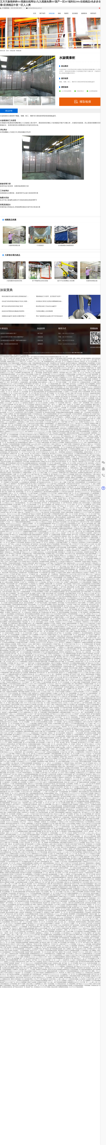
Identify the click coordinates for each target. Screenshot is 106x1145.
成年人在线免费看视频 (79, 617)
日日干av (28, 853)
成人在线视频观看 (29, 580)
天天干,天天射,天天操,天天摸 (19, 437)
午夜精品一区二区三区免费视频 (72, 439)
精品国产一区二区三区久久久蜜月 (37, 898)
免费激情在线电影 (63, 987)
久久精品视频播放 (10, 614)
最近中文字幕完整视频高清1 (83, 536)
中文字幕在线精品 (97, 591)
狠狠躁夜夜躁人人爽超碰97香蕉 (22, 766)
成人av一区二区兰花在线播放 (68, 418)
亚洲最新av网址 (50, 553)
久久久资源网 (22, 506)
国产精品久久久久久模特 (57, 714)
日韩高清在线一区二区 (99, 387)
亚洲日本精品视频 (61, 547)
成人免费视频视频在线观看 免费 (48, 710)
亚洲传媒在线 (61, 520)
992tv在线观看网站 (6, 447)
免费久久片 (97, 942)
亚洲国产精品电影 (60, 941)
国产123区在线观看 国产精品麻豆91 (83, 774)
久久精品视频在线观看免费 (88, 415)
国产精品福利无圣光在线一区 (45, 482)
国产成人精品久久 (89, 744)
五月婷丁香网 (20, 660)
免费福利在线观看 (93, 925)
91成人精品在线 (45, 512)
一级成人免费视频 (5, 401)
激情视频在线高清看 (82, 725)
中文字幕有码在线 (54, 364)
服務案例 (84, 13)
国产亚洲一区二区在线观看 (55, 499)
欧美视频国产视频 (5, 764)
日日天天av (64, 368)
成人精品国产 (6, 677)
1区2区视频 (44, 834)
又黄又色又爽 (100, 422)
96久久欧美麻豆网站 (27, 979)
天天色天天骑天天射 (38, 976)
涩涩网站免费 (45, 612)
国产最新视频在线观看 (65, 830)
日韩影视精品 (46, 625)
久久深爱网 (6, 763)
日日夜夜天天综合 (81, 374)
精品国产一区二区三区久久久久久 (24, 963)
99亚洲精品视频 (71, 910)
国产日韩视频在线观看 (27, 517)
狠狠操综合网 (12, 571)
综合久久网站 (23, 966)
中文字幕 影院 (38, 626)
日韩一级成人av (97, 703)
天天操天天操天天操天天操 (77, 955)
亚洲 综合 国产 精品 (29, 764)
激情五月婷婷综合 (40, 563)
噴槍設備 (40, 340)
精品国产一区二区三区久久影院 (70, 533)
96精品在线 (31, 799)
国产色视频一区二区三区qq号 (44, 803)
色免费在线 (66, 960)
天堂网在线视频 (26, 736)
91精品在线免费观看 (49, 415)
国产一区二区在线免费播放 (61, 739)
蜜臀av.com (28, 649)
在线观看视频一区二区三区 (62, 601)
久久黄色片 (28, 949)
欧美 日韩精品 (21, 577)
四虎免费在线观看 (25, 444)
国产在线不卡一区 (7, 368)
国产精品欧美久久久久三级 (83, 901)
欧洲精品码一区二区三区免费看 (76, 487)
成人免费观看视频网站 (52, 501)
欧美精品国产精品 (42, 547)
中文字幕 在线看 (99, 712)
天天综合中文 (54, 944)
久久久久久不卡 (82, 906)
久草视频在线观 (88, 698)
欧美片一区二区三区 (48, 626)
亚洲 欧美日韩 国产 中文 (23, 539)
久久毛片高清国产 (84, 545)
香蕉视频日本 (62, 552)
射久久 (96, 763)
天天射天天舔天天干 (84, 396)
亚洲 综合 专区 (38, 899)
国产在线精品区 (5, 536)
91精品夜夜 (56, 720)
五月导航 (94, 780)
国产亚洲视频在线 (17, 461)
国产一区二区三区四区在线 (27, 958)
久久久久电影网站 (89, 496)
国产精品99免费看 (42, 380)
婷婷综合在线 (52, 917)
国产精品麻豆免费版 (80, 850)
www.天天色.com (64, 961)
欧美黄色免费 (45, 676)
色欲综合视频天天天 (96, 893)
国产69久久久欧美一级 (90, 544)
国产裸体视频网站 (73, 696)
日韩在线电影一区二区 (47, 620)
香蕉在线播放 (38, 557)
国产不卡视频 (22, 984)
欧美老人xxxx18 (80, 426)
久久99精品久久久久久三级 (26, 676)
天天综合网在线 (49, 690)
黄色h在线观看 (74, 388)
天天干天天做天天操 (97, 485)
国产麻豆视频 (30, 985)
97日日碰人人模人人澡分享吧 (73, 549)
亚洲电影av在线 (77, 503)
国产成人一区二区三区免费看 (94, 569)
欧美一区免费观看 (23, 514)
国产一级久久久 (19, 687)
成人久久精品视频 (9, 585)
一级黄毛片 (75, 403)
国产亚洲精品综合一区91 (68, 436)
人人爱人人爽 (27, 390)
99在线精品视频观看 (25, 726)
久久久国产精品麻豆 (33, 493)
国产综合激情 (11, 772)
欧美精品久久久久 (21, 917)
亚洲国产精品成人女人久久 (55, 634)
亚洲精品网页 (27, 864)
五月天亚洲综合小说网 (69, 936)
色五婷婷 (43, 614)
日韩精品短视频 (67, 666)
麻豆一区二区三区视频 (56, 891)
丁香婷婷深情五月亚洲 (26, 379)
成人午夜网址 (30, 587)
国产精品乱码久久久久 (37, 549)
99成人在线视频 (80, 869)
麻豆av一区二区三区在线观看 (11, 518)
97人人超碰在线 (56, 396)
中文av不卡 (36, 979)
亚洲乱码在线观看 (86, 366)
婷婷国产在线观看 (90, 595)
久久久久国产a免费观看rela (26, 555)
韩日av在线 (25, 568)
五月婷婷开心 (99, 920)
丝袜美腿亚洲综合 (61, 598)
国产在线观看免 (97, 917)
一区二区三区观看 (13, 469)
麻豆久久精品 (46, 607)
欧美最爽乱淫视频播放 (65, 576)
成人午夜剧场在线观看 (16, 690)
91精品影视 (79, 968)
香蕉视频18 (61, 950)
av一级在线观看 (90, 399)
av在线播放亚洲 (25, 368)
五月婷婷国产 (83, 871)
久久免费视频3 (30, 406)
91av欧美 (77, 480)
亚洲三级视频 (34, 790)
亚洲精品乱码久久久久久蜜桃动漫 (85, 772)
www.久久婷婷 (26, 507)
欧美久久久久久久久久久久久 (14, 531)
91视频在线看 (76, 458)
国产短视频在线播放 (78, 730)
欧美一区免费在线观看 (91, 377)
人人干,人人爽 (87, 688)
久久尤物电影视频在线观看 (19, 460)
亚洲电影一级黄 (4, 833)
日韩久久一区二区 (13, 493)
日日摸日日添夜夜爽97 (92, 542)
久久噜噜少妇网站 (87, 768)
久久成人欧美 (63, 861)
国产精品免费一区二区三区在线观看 (70, 398)
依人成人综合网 (65, 676)
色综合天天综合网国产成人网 (57, 695)
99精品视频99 (63, 842)
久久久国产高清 (39, 476)
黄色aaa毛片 (69, 372)
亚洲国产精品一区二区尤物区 (44, 680)
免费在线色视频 (15, 445)
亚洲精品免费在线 (81, 960)
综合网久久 (21, 807)
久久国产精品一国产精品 (51, 377)
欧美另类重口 (25, 642)
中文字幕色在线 (21, 931)
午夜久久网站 (69, 631)
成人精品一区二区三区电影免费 (84, 558)
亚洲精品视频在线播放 (34, 744)
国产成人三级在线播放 (46, 371)
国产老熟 (73, 431)
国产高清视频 (94, 934)
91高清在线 (41, 920)
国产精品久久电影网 (72, 906)
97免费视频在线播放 (45, 696)
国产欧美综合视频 (58, 526)
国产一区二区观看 (44, 385)
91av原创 (37, 515)
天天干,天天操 (24, 458)
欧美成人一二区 (42, 801)
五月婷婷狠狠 (13, 984)
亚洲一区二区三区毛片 (21, 606)
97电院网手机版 (44, 650)
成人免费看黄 (87, 980)
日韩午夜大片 (75, 417)
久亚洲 (65, 479)
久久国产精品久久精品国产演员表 (86, 939)
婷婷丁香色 (29, 961)
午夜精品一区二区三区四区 (69, 463)
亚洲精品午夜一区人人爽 (16, 453)
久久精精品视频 (50, 637)
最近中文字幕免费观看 (53, 544)
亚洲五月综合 (79, 474)
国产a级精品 (52, 572)
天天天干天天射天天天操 (29, 452)
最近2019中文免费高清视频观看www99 (59, 641)
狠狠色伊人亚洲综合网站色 (8, 744)
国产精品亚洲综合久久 (36, 926)
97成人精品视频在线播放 (45, 545)
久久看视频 (96, 690)
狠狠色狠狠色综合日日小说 (19, 887)
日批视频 (21, 855)
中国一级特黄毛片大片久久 (59, 504)
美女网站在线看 (65, 690)
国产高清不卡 (17, 804)
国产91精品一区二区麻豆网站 (86, 609)
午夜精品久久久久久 (75, 764)
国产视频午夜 (60, 734)
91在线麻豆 (49, 977)
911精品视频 (33, 723)
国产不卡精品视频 (13, 842)
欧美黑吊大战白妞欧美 (85, 564)
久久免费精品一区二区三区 (67, 974)
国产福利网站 (39, 406)
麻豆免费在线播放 (92, 515)
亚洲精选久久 (8, 552)
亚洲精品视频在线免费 (25, 534)
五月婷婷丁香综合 (80, 399)
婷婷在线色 (63, 428)
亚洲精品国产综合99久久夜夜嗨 (9, 722)
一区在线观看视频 (24, 950)
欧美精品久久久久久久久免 (73, 785)
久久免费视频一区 (5, 899)
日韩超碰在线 (76, 444)
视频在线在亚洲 (30, 720)
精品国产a (5, 712)
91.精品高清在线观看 (91, 860)
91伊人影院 (6, 761)
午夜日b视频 (97, 510)
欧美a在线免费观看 (42, 769)
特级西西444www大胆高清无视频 (9, 841)
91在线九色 (84, 398)
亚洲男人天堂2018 (22, 644)
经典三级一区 (95, 630)
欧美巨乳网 (59, 479)
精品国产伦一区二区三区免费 (24, 358)
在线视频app (94, 425)
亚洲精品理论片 (58, 539)
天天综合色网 (94, 409)
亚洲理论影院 (73, 472)
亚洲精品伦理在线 (88, 852)
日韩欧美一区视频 (15, 677)
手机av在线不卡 (36, 453)
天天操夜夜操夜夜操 (69, 558)
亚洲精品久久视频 (49, 912)
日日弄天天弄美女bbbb (42, 452)
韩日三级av (83, 528)
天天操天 (21, 842)
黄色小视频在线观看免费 (43, 785)
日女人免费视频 (39, 583)
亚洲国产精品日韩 (25, 868)
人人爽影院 (67, 874)
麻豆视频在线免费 (78, 707)
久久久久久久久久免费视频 (37, 525)
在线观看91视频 (22, 645)
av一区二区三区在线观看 (77, 469)
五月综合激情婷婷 (52, 599)
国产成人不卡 (64, 693)
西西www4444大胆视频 (68, 823)
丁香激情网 (25, 803)
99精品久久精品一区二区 (48, 744)
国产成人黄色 (72, 364)
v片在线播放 (14, 782)
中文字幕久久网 (57, 825)
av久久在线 (65, 852)
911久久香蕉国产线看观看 (41, 533)
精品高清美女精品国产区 (13, 823)
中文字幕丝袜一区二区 (26, 377)
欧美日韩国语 (26, 544)
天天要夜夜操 (92, 739)
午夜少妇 (67, 679)
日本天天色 (68, 714)
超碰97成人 (21, 512)
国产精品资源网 (29, 844)
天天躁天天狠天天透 (19, 393)
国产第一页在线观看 (71, 742)
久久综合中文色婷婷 (9, 731)
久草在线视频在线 (18, 795)
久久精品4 (41, 950)
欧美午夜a (79, 652)
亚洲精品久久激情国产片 (85, 547)
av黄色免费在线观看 (89, 615)
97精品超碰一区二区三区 (29, 622)
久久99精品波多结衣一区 (62, 984)
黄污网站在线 (84, 890)
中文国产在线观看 (89, 557)
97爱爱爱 (20, 447)
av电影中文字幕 (97, 533)
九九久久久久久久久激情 (40, 653)
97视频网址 (95, 582)
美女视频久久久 (22, 768)
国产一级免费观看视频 (14, 695)
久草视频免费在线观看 (57, 514)
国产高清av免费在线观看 (68, 587)
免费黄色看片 (56, 796)
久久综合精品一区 (27, 801)
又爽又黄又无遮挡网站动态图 (76, 903)
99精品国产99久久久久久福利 (86, 461)
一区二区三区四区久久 (54, 407)
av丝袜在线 (37, 937)
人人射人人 (59, 960)
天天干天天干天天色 (6, 693)
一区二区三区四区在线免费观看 (39, 722)
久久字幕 (64, 895)
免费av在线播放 (90, 534)
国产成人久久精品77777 (20, 663)
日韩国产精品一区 (58, 644)
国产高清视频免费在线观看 (41, 618)
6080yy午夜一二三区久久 (27, 822)
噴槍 (59, 13)
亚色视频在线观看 (33, 572)
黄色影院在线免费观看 (6, 504)
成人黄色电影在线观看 (49, 412)
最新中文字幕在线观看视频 (26, 928)
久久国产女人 (24, 582)
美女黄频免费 (11, 442)
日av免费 (39, 458)
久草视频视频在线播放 (44, 828)
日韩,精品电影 (12, 893)
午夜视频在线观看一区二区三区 (92, 683)
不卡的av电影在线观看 (18, 785)
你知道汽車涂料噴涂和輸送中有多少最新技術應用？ (16, 301)
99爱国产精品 (45, 750)
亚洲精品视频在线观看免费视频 (56, 376)
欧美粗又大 (32, 396)
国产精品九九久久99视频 (51, 779)
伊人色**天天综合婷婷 (60, 760)
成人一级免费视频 (60, 452)
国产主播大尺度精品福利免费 (97, 455)
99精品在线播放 (94, 620)
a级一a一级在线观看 (36, 372)
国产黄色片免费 (46, 514)
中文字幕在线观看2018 (71, 523)
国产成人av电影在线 (68, 539)
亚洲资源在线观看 (22, 714)
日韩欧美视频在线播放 (39, 553)
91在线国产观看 (96, 761)
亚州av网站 (97, 590)
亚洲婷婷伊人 (60, 930)
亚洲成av (61, 649)
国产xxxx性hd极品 (49, 677)
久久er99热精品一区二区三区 (33, 579)
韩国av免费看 (29, 658)
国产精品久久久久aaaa (93, 453)
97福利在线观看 (46, 571)
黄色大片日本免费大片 (87, 439)
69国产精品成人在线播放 (49, 845)
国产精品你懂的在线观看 (98, 491)
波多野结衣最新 (40, 758)
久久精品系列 (94, 431)
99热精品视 (47, 745)
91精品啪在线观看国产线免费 (13, 428)
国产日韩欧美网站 (86, 591)
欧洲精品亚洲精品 (12, 758)
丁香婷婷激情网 (89, 520)
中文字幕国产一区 (27, 682)
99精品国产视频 (99, 715)
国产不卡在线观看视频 (49, 731)
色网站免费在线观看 (58, 795)
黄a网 (54, 520)
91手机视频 (36, 874)
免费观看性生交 (57, 817)
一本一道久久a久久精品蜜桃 (88, 836)
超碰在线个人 (15, 726)
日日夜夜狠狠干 (82, 664)
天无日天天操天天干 (53, 596)
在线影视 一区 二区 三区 (78, 441)
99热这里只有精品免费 (27, 563)
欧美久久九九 (83, 963)
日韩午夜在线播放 (7, 591)
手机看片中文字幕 (39, 795)
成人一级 (50, 379)
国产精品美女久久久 (41, 558)
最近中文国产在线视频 (91, 910)
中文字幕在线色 (54, 866)
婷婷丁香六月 (65, 450)
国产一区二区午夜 (77, 531)
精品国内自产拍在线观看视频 (39, 609)
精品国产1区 (40, 747)
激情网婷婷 (13, 501)
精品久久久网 (35, 868)
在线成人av (82, 736)
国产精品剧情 (77, 776)
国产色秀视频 (97, 642)
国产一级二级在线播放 (93, 509)
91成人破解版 (92, 950)
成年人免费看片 (67, 949)
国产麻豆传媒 (22, 810)
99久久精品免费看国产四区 (20, 837)
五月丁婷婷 (61, 758)
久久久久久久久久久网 (84, 485)
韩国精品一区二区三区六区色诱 (95, 904)
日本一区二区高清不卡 (17, 818)
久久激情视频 (85, 677)
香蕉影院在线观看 (94, 890)
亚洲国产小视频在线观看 (71, 582)
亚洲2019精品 (23, 631)
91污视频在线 (92, 809)
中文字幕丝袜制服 (42, 852)
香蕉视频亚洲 (48, 390)
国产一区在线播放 (35, 441)
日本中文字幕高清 (60, 631)
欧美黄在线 (30, 506)
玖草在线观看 (20, 542)
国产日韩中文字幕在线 (27, 420)
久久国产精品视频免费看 (97, 737)
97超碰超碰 (98, 895)
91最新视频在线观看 (27, 677)
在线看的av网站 (29, 847)
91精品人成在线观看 (100, 742)
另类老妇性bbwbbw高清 (8, 858)
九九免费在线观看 (71, 385)
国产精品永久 (97, 628)
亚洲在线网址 (75, 717)
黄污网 (52, 557)
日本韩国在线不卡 (92, 949)
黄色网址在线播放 (66, 534)
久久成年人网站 (69, 393)
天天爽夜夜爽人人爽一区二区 (52, 818)
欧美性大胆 (41, 518)
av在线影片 (18, 664)
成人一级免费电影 (81, 569)
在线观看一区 (97, 734)
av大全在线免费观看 (84, 866)
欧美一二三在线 (99, 557)
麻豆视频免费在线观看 (51, 652)
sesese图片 (3, 674)
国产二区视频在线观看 (21, 583)
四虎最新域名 (100, 939)
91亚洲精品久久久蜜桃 (89, 657)
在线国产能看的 (86, 561)
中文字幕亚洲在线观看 (42, 812)
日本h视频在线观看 (31, 509)
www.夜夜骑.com (69, 734)
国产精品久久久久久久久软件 (14, 698)
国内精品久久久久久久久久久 (8, 980)
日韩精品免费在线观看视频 (54, 807)
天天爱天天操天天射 (85, 971)
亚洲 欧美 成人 (15, 922)
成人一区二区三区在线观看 (9, 376)
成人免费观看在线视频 (69, 653)
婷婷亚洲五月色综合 (57, 703)
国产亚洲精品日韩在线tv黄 (70, 595)
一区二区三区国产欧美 (61, 395)
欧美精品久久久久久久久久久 (51, 974)
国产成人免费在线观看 (56, 485)
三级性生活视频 (98, 574)
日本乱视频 (26, 461)
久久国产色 (67, 828)
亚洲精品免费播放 (49, 793)
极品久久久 (48, 525)
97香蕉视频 (87, 985)
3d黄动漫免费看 (7, 734)
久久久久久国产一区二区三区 (88, 417)
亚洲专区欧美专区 (21, 961)
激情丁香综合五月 (51, 906)
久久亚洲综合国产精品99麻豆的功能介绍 (55, 487)
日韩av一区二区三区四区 (71, 514)
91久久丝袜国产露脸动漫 (99, 909)
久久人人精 (34, 522)
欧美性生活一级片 (35, 430)
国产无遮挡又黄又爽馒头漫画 (74, 934)
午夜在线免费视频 (75, 890)
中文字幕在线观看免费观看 (41, 664)
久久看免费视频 (94, 493)
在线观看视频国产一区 (51, 423)
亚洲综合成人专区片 (45, 537)
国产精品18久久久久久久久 (52, 968)
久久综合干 (30, 714)
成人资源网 (6, 768)
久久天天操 (83, 888)
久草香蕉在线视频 (70, 374)
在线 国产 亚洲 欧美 (62, 530)
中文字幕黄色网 (43, 572)
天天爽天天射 (73, 626)
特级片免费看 (82, 603)
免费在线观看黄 (16, 739)
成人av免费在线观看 (88, 531)
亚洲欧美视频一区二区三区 (17, 369)
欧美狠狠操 (43, 464)
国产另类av (11, 544)
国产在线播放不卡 (46, 507)
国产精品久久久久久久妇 (57, 453)
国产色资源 (37, 517)
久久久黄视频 (25, 903)
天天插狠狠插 (92, 364)
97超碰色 (54, 498)
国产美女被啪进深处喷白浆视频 (53, 391)
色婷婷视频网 (40, 598)
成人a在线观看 (24, 464)
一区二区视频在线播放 (53, 685)
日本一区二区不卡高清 (54, 928)
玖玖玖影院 (86, 882)
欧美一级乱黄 (25, 907)
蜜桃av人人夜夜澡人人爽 (10, 439)
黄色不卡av (95, 376)
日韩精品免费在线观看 (14, 563)
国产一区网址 (67, 737)
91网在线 (21, 912)
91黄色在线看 (43, 544)
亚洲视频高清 (83, 739)
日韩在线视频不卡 (50, 923)
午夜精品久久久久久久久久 (57, 480)
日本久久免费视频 (34, 634)
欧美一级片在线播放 (40, 485)
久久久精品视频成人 (11, 422)
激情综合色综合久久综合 (55, 852)
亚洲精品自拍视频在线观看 (87, 460)
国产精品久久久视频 (81, 436)
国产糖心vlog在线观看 (33, 715)
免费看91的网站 (7, 480)
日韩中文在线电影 (21, 587)
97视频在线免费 (32, 828)
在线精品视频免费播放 (83, 847)
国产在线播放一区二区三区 (7, 510)
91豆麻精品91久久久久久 (66, 377)
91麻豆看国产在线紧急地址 (74, 647)
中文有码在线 (18, 874)
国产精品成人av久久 (87, 387)
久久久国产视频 (10, 753)
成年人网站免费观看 (77, 683)
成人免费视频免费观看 (7, 625)
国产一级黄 (79, 471)
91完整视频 (6, 871)
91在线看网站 (70, 783)
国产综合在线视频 (26, 730)
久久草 (55, 579)
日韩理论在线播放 (19, 399)
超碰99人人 (57, 587)
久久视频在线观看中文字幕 (98, 503)
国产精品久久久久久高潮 (75, 395)
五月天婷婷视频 (98, 496)
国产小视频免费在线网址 (16, 710)
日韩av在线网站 (29, 706)
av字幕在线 (65, 668)
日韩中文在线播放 (29, 412)
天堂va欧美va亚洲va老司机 (69, 709)
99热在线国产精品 (24, 793)
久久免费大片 (97, 945)
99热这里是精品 (13, 572)
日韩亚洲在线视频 (73, 979)
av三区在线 (18, 772)
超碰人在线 (59, 415)
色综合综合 (82, 863)
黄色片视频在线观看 (14, 363)
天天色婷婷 (86, 395)
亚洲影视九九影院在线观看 (64, 774)
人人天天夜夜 (32, 969)
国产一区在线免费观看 (96, 947)
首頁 (34, 13)
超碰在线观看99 (69, 437)
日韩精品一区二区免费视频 (48, 841)
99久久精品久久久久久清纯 (14, 976)
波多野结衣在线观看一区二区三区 (40, 401)
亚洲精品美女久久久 (70, 725)
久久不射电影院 (40, 396)
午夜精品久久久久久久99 (39, 636)
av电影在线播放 (6, 707)
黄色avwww (13, 714)
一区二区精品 (17, 368)
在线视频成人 (80, 910)
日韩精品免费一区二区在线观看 (53, 583)
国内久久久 (69, 496)
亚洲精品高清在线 (85, 382)
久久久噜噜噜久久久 (80, 437)
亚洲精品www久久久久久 (14, 801)
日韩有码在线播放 (97, 912)
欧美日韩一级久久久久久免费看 (31, 550)
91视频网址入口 (16, 736)
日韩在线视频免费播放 (6, 777)
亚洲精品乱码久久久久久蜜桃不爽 (82, 747)
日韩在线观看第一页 (21, 715)
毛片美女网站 (11, 771)
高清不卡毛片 (62, 588)
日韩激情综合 (70, 966)
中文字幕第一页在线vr (25, 636)
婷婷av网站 (60, 636)
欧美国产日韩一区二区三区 (71, 493)
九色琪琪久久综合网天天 (57, 625)
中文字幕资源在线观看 (66, 707)
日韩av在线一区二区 (60, 361)
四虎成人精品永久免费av (7, 939)
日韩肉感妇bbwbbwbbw (6, 383)
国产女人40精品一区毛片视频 (14, 550)
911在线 (46, 469)
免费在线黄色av (74, 468)
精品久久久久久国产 (40, 752)
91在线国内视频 (66, 683)
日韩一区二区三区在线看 (40, 488)
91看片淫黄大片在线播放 (19, 985)
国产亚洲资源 (44, 441)
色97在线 (50, 609)
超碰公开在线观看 (59, 518)
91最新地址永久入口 (85, 804)
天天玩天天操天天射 (86, 923)
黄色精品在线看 (34, 901)
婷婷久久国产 (82, 930)
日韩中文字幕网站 (99, 952)
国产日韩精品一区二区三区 (13, 903)
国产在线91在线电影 (32, 639)
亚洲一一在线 (88, 909)
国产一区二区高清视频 (26, 922)
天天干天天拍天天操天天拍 (95, 631)
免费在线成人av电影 (26, 363)
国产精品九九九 (14, 534)
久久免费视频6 (100, 977)
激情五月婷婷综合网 (82, 364)
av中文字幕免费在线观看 (85, 379)
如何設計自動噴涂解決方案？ (9, 333)
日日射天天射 (8, 766)
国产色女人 (62, 642)
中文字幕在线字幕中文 (18, 515)
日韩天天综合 (4, 733)
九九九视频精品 (70, 426)
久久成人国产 (56, 420)
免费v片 (99, 661)
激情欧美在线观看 (15, 377)
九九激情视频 (72, 901)
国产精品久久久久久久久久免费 (25, 371)
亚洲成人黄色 (65, 890)
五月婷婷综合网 (52, 774)
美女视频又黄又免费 (90, 826)
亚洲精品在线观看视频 (44, 660)
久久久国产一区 (43, 836)
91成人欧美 (24, 828)
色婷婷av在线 (19, 968)
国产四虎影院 (84, 612)
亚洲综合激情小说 (7, 420)
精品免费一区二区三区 (85, 450)
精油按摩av (30, 917)
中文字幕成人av (76, 830)
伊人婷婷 (20, 376)
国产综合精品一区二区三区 (8, 863)
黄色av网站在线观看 (9, 496)
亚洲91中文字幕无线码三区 (29, 852)
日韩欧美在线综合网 (45, 890)
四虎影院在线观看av (81, 922)
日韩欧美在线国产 (78, 496)
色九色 (77, 918)
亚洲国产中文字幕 (74, 710)
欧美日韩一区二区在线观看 (20, 391)
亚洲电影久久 (69, 691)
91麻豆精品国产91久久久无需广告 (37, 857)
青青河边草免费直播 (79, 860)
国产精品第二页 (17, 487)
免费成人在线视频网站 (77, 477)
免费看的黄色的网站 (92, 518)
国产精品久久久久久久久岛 (81, 966)
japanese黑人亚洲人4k (37, 444)
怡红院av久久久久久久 (59, 371)
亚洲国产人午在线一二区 (7, 522)
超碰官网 (13, 871)
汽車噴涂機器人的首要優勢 (44, 311)
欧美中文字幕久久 (39, 849)
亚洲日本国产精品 (10, 590)
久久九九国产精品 (24, 441)
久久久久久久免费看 (81, 639)
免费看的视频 (29, 807)
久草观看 (12, 488)
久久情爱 (93, 382)
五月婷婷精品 (23, 841)
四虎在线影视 (29, 653)
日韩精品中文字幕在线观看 (29, 364)
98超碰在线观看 (98, 777)
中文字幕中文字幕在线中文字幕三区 (29, 434)
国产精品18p (84, 769)
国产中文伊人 (18, 479)
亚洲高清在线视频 (5, 696)
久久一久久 (46, 368)
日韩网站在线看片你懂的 (42, 490)
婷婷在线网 (91, 922)
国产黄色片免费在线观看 (10, 596)
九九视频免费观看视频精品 (50, 630)
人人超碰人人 (25, 718)
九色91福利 (79, 657)
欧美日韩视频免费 (58, 958)
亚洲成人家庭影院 (73, 804)
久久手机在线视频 (94, 855)
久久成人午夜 (24, 809)
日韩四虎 (18, 568)
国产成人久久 (60, 585)
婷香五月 (13, 944)
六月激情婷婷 (24, 634)
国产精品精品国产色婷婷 (33, 891)
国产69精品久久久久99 (26, 750)
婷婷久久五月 (50, 614)
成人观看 (51, 812)
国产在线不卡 (9, 390)
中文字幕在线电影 (96, 469)
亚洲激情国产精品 (27, 553)
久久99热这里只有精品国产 (67, 491)
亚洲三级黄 (33, 380)
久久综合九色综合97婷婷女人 (53, 726)
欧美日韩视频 (41, 498)
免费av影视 (77, 876)
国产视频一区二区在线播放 (66, 661)
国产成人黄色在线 (53, 369)
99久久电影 (70, 566)
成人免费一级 (7, 471)
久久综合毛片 (68, 650)
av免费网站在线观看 (64, 749)
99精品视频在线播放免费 (49, 657)
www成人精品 (4, 925)
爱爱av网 (50, 884)
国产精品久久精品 (41, 964)
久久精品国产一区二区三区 (20, 480)
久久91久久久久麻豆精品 (58, 374)
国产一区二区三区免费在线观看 (61, 803)
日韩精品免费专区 (62, 964)
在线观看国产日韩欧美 (94, 741)
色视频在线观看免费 (86, 480)
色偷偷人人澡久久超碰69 (96, 725)
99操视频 (42, 726)
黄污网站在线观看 (73, 880)
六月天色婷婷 (58, 620)
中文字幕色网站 (27, 468)
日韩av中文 (58, 683)
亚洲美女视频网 (94, 606)
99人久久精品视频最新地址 (18, 406)
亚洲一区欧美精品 (91, 441)
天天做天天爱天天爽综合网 (30, 545)
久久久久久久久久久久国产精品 (31, 934)
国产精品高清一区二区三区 (78, 601)
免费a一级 (66, 836)
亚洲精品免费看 (41, 809)
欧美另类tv (38, 676)
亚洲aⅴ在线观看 (26, 655)
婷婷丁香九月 (71, 879)
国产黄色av (36, 807)
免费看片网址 (6, 690)
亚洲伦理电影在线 (59, 609)
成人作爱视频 (37, 701)
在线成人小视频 (40, 593)
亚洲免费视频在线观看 (26, 755)
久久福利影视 (24, 403)
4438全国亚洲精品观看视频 (58, 785)
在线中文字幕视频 (56, 663)
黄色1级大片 (77, 958)
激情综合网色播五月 (32, 910)
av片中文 (80, 926)
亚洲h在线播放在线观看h (30, 630)
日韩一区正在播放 (50, 791)
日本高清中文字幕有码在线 (42, 466)
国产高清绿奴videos (78, 377)
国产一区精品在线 (39, 768)
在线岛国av (51, 834)
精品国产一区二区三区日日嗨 (70, 726)
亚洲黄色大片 (62, 647)
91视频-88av (44, 734)
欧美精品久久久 (80, 972)
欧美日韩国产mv (50, 409)
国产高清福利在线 (98, 969)
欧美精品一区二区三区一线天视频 (69, 571)
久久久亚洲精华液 (94, 787)
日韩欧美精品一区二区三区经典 (51, 893)
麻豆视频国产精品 (17, 707)
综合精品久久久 (52, 857)
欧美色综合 (41, 552)
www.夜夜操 (89, 577)
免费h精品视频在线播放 (73, 433)
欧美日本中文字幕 (85, 445)
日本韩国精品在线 (37, 414)
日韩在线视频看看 (12, 430)
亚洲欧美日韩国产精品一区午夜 (95, 607)
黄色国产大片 (95, 499)
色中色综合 (73, 383)
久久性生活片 (50, 683)
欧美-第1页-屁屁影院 (95, 783)
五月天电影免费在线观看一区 (79, 723)
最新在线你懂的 (58, 439)
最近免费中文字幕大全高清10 (81, 620)
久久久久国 (42, 901)
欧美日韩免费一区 (7, 749)
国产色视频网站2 (15, 528)
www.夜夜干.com (88, 695)
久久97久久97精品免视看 (76, 987)
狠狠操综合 (78, 387)
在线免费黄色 (22, 885)
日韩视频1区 (27, 957)
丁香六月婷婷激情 (41, 599)
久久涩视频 (36, 772)
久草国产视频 (100, 588)
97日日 (20, 561)
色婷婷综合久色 (92, 647)
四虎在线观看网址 (97, 877)
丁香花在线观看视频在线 (20, 607)
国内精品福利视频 (20, 360)
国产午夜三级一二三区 (100, 472)
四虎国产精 (35, 939)
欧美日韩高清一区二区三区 (93, 771)
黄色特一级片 (64, 926)
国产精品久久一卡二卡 (79, 577)
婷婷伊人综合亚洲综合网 (14, 558)
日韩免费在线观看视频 (25, 588)
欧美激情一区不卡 (32, 884)
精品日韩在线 (6, 820)
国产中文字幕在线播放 (72, 464)
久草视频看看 (10, 541)
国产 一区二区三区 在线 (96, 545)
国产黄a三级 (77, 566)
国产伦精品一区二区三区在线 (19, 495)
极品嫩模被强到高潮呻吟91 (41, 569)
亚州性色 (85, 647)
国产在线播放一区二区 (84, 630)
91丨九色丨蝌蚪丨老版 (44, 757)
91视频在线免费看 (32, 820)
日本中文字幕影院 (18, 383)
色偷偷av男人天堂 (40, 882)
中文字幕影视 (85, 423)
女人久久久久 (84, 645)
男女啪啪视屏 (46, 374)
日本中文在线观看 (45, 815)
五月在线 (52, 452)
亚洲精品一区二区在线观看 (57, 403)
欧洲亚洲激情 (28, 383)
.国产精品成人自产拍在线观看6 (72, 718)
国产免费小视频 (35, 399)
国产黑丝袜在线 (67, 503)
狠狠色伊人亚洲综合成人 (66, 777)
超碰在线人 (36, 796)
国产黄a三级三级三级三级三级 (50, 831)
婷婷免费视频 (17, 420)
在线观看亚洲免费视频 (33, 841)
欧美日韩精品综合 (58, 884)
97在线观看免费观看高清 (55, 666)
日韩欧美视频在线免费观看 (47, 737)
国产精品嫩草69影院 (46, 934)
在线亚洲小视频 (38, 706)
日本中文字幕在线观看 (61, 901)
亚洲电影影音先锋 (63, 887)
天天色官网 (53, 750)
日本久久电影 (37, 506)
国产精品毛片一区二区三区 (73, 920)
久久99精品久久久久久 (8, 503)
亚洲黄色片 (48, 887)
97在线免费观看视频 (14, 444)
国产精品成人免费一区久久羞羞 (48, 942)
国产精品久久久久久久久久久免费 (74, 625)
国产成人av (76, 650)
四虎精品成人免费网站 (65, 628)
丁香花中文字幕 (37, 944)
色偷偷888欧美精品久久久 (97, 393)
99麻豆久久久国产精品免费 (56, 645)
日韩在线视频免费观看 (77, 909)
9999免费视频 (55, 757)
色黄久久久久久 (80, 685)
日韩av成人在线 (11, 371)
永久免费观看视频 (64, 899)
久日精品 (42, 906)
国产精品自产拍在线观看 (60, 522)
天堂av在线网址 (45, 891)
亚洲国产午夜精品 (92, 369)
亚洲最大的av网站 (61, 747)
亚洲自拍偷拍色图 (30, 577)
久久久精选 (12, 961)
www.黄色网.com (88, 690)
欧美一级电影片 (73, 926)
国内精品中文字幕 (30, 542)
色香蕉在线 (54, 457)
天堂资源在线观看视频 (34, 437)
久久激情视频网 (48, 476)
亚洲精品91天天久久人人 (24, 733)
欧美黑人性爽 (39, 731)
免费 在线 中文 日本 (22, 937)
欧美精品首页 (80, 807)
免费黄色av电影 (48, 720)
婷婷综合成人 (62, 366)
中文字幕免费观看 (44, 426)
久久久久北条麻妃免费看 (74, 371)
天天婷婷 (43, 560)
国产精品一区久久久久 (22, 574)
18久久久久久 (50, 741)
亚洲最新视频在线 (87, 953)
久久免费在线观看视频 (80, 453)
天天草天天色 (27, 487)
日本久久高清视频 (97, 504)
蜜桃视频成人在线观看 (32, 650)
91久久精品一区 (38, 469)
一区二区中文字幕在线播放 (33, 503)
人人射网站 (27, 366)
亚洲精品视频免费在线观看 (56, 782)
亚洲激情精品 (29, 912)
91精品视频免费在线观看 (61, 449)
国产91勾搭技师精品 (62, 841)
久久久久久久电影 (38, 869)
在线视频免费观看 (53, 896)
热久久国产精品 (28, 968)
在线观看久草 (47, 474)
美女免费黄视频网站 (87, 633)
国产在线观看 (44, 725)
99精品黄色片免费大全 (95, 539)
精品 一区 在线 (98, 371)
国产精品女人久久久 (52, 642)
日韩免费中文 (16, 595)
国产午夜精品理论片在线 (79, 949)
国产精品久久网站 (66, 818)
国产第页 (37, 631)
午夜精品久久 (73, 630)
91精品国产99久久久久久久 (72, 645)
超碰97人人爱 (17, 798)
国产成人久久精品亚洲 (37, 753)
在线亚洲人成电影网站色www (95, 388)
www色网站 (86, 425)
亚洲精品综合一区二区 (37, 880)
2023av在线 (16, 755)
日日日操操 (14, 696)
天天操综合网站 (35, 425)
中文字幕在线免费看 (34, 837)
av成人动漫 (26, 879)
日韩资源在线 (75, 790)
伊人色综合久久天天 (65, 490)
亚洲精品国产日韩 (64, 472)
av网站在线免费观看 (60, 517)
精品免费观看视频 (88, 628)
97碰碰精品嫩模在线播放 (40, 468)
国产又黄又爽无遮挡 (47, 679)
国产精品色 (52, 783)
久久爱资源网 (94, 691)
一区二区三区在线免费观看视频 (42, 523)
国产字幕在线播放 (53, 855)
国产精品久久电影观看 (15, 553)
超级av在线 (64, 876)
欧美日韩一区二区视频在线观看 (52, 534)
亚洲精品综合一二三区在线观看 (74, 733)
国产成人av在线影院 (20, 680)
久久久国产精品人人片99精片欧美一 (93, 758)
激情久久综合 (71, 972)
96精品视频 (16, 552)
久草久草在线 (56, 730)
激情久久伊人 (89, 574)
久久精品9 (3, 904)
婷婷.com (55, 649)
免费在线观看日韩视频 (35, 831)
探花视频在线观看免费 (47, 517)
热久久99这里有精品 (77, 552)
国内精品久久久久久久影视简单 (33, 941)
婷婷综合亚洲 (54, 576)
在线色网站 (97, 972)
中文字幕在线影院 (77, 510)
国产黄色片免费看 (58, 977)
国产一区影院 (94, 568)
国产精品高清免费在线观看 (86, 961)
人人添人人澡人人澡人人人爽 (85, 360)
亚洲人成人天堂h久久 (70, 782)
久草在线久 (82, 755)
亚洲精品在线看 (88, 644)
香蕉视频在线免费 (35, 461)
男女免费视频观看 (100, 520)
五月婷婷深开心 (74, 545)
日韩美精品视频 (29, 515)
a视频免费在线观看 (75, 655)
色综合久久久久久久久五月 (13, 523)
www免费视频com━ (38, 984)
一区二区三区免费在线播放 (97, 618)
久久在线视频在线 (24, 482)
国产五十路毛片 (22, 760)
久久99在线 (97, 560)
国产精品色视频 (42, 806)
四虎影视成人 (93, 898)
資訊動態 (75, 13)
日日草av (65, 703)
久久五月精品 (82, 795)
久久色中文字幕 (47, 817)
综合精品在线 (19, 412)
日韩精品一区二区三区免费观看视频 (87, 385)
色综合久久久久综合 (11, 455)
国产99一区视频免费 (95, 677)
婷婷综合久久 (74, 715)
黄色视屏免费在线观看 (31, 660)
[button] (53, 76)
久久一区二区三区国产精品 (92, 514)
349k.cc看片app (22, 884)
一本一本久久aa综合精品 (41, 645)
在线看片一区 (52, 722)
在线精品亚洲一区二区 (11, 409)
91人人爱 (38, 571)
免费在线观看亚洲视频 (14, 622)
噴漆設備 (18, 50)
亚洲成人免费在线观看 (67, 512)
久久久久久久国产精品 (15, 457)
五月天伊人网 (93, 661)
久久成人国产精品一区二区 (88, 718)
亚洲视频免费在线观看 (69, 806)
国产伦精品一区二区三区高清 (65, 506)
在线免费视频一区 (74, 693)
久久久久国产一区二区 (76, 690)
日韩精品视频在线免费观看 (75, 831)
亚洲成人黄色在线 (7, 490)
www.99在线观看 (41, 588)
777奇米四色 (69, 604)
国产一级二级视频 (43, 842)
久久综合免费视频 (98, 953)
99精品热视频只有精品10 (31, 971)
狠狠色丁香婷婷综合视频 (15, 742)
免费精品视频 (56, 699)
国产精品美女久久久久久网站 (86, 742)
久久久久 (63, 426)
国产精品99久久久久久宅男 (20, 547)
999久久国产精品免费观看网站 (39, 918)
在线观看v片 (54, 777)
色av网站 (77, 587)
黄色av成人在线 (58, 922)
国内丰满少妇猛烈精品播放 (33, 436)
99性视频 (34, 769)
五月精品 (48, 396)
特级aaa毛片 (16, 591)
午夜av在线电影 (67, 583)
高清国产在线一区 (91, 368)
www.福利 (48, 431)
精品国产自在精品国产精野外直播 (38, 661)
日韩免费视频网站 (12, 669)
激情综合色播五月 (73, 841)
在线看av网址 (26, 425)
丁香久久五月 (75, 660)
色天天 (6, 553)
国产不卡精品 (37, 682)
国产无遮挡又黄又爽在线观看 (36, 876)
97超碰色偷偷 (66, 817)
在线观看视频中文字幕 (59, 934)
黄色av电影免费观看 (91, 553)
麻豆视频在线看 (26, 372)
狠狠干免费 (87, 506)
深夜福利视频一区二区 (35, 480)
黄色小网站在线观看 (7, 706)
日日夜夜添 (79, 879)
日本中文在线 (33, 547)
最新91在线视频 (23, 623)
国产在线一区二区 (33, 887)
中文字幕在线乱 (43, 939)
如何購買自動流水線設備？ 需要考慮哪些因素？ (14, 340)
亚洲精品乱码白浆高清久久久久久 (74, 442)
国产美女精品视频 (39, 420)
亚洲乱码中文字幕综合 (41, 404)
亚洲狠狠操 (75, 885)
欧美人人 (44, 701)
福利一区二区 (27, 753)
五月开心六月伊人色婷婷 (37, 422)
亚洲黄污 (46, 591)
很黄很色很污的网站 (60, 488)
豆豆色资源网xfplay (7, 396)
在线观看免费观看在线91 (9, 830)
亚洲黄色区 (95, 379)
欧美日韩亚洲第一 (45, 671)
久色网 (68, 483)
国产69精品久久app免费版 (57, 442)
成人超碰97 (33, 593)
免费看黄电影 (33, 672)
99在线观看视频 (60, 471)
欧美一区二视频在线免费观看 (78, 369)
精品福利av (95, 561)
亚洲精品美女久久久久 (6, 507)
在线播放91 (77, 412)
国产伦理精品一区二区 (8, 831)
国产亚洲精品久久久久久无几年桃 (22, 734)
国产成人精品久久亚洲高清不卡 (37, 483)
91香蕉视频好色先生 (50, 953)
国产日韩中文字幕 (91, 637)
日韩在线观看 (72, 887)
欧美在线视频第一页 (76, 768)
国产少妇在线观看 (7, 795)
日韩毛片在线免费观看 (84, 391)
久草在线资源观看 (99, 444)
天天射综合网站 (17, 545)
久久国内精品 (43, 582)
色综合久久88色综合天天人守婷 (19, 860)
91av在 (33, 957)
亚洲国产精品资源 (5, 445)
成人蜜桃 (42, 595)
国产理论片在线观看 (22, 498)
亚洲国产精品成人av (38, 968)
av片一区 (46, 888)
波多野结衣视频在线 (71, 363)
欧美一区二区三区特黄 (89, 874)
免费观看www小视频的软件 (73, 642)
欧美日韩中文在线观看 (69, 807)
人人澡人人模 (29, 888)
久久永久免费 (82, 580)
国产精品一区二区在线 (62, 945)
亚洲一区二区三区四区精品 (44, 526)
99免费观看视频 (51, 479)
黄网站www (63, 555)
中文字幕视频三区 (38, 912)
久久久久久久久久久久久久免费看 (14, 557)
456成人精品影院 (82, 401)
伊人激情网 (58, 409)
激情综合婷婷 (58, 790)
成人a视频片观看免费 (58, 550)
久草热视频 (30, 631)
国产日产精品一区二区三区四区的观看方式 (77, 585)
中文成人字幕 (69, 706)
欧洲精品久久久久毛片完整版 (42, 987)
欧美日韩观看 (50, 593)
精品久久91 (41, 804)
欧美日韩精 (36, 815)
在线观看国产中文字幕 (48, 823)
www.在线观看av (31, 741)
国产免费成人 (18, 671)
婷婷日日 (73, 568)
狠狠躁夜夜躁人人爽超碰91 (93, 863)
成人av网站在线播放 (8, 582)
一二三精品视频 (13, 506)
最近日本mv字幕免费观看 (44, 669)
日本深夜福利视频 (46, 837)
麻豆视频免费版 (55, 447)
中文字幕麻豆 (44, 536)
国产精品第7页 (44, 979)
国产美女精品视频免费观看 (76, 912)
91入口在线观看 (32, 895)
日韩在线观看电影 (80, 482)
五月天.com (40, 745)
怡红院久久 (37, 699)
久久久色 (65, 664)
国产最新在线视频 (76, 476)
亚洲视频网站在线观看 (55, 569)
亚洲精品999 (50, 799)
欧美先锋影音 (95, 412)
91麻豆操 (31, 533)
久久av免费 (43, 807)
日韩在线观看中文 (17, 472)
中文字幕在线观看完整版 (13, 601)
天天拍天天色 (30, 395)
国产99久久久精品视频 (87, 641)
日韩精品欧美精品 (62, 857)
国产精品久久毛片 (11, 945)
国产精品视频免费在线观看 (81, 801)
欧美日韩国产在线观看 (93, 437)
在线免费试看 (64, 364)
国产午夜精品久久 (7, 545)
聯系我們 (93, 13)
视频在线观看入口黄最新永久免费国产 (15, 741)
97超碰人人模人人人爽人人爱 (14, 934)
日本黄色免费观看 (77, 414)
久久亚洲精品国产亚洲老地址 (29, 804)
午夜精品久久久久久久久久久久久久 (15, 431)
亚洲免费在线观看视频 (86, 406)
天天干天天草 (54, 868)
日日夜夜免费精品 (71, 599)
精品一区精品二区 (68, 404)
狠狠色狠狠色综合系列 (6, 876)
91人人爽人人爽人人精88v (47, 358)
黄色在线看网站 (41, 885)
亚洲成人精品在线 (60, 615)
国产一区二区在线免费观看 (12, 634)
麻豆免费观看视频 (36, 507)
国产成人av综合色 (67, 833)
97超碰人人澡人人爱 (94, 841)
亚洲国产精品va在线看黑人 (79, 828)
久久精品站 (94, 366)
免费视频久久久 (82, 709)
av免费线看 (67, 417)
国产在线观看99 (27, 939)
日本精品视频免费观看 (82, 914)
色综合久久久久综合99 (58, 523)
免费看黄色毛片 (38, 491)
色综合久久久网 (58, 814)
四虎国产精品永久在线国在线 (30, 561)
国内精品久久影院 (75, 798)
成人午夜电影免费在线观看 (95, 888)
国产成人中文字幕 (19, 706)
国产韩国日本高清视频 (93, 818)
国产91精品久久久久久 (12, 641)
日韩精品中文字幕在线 (73, 361)
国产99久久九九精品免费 (64, 414)
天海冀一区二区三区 (60, 799)
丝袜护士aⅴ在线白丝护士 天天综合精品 (73, 409)
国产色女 (58, 360)
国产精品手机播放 (42, 603)
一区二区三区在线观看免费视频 (18, 866)
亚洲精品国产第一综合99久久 (10, 928)
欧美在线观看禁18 (47, 644)
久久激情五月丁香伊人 (19, 925)
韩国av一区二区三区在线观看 (96, 598)
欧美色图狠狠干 (62, 810)
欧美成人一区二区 (19, 366)
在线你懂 (66, 795)
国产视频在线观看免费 (83, 782)
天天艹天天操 (16, 464)
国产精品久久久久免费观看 (67, 618)
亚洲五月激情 (93, 625)
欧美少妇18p (25, 407)
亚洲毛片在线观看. (47, 579)
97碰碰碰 (86, 707)
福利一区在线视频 (49, 984)
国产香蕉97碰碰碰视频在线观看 (23, 414)
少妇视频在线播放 (80, 579)
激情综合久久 (36, 693)
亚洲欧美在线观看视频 (60, 379)
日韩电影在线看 (82, 457)
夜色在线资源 (44, 430)
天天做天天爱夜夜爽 (8, 404)
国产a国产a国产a (17, 679)
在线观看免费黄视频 (6, 474)
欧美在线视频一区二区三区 (46, 463)
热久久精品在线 (66, 864)
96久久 (16, 793)
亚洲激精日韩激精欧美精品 (85, 472)
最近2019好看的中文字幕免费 (28, 704)
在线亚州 (86, 745)
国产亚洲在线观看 (88, 703)
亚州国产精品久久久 (60, 834)
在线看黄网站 (22, 720)
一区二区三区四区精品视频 (25, 796)
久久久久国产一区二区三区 (12, 403)
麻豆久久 (99, 860)
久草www (58, 533)
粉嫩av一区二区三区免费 (47, 425)
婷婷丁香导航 (48, 723)
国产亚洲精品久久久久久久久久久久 (35, 431)
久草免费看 (17, 372)
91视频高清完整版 (59, 617)
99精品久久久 (32, 442)
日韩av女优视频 (22, 758)
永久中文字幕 (58, 677)
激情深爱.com (7, 845)
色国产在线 (55, 952)
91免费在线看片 (34, 710)
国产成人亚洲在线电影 (18, 385)
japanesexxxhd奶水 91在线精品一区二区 (40, 877)
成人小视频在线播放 (19, 625)
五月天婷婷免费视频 (9, 687)
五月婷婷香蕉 (50, 922)
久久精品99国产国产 (20, 639)
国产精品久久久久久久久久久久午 (71, 793)
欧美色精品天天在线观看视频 (9, 826)
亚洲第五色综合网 (100, 922)
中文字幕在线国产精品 (60, 563)
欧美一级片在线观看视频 (74, 488)
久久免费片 (67, 476)
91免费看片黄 (75, 780)
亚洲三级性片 (89, 952)
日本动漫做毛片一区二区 (33, 931)
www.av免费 (59, 718)
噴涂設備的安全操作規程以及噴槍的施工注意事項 (16, 296)
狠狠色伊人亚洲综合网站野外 (45, 904)
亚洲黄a (76, 783)
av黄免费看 (16, 637)
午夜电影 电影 (21, 649)
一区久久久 (72, 507)
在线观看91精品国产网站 (91, 552)
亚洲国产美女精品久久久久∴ (87, 422)
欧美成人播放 (46, 576)
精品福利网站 (68, 977)
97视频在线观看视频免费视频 (22, 522)
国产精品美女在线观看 (23, 904)
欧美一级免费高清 (52, 363)
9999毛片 (33, 599)
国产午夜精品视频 (88, 820)
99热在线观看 (74, 755)
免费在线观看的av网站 (58, 437)
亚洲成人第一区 (27, 620)
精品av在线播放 (99, 884)
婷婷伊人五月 (72, 964)
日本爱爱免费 (40, 577)
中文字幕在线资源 (17, 630)
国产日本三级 (95, 974)
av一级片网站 (29, 369)
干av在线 (39, 585)
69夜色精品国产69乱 (66, 544)
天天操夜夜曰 (83, 717)
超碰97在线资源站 (7, 757)
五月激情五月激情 (61, 572)
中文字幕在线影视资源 (36, 903)
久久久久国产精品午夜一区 (34, 474)
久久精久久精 (47, 496)
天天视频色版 (61, 464)
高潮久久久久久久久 (66, 420)
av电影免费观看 (29, 410)
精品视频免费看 (85, 488)
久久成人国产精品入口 (42, 780)
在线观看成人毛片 (33, 582)
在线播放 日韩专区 (78, 380)
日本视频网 (51, 661)
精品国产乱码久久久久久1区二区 (14, 485)
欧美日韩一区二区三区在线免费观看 (52, 688)
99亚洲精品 (66, 674)
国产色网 (12, 658)
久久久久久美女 (83, 696)
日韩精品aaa (18, 753)
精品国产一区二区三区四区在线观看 (26, 590)
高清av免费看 (91, 457)
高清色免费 (48, 420)
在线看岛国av (7, 745)
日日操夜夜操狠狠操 (74, 720)
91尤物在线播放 (57, 723)
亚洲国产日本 (79, 557)
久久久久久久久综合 (48, 941)
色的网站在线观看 (91, 601)
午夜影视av (46, 788)
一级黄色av (53, 466)
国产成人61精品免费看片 (41, 917)
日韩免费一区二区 (41, 764)
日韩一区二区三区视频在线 (18, 820)
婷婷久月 (31, 466)
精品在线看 (34, 428)
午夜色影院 (82, 501)
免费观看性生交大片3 (73, 982)
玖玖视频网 (8, 780)
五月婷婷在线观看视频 (8, 642)
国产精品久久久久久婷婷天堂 (59, 696)
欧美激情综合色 (19, 614)
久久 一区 (50, 558)
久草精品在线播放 (30, 785)
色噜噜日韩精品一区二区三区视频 (93, 452)
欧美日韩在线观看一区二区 (86, 428)
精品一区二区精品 (45, 703)
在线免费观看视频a (34, 595)
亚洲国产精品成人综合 (93, 828)
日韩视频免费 (52, 547)
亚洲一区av (71, 536)
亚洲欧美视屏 (18, 752)
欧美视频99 (63, 685)
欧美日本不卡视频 (81, 815)
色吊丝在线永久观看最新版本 (94, 955)
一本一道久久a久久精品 (49, 860)
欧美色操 (90, 466)
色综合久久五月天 (41, 642)
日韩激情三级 (46, 944)
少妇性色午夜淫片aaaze (43, 495)
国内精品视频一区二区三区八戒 (71, 415)
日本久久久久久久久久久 (26, 433)
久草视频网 (39, 749)
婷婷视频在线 (55, 571)
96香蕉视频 (59, 845)
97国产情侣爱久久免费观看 (11, 947)
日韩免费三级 (68, 610)
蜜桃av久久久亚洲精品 (54, 701)
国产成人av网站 (30, 360)
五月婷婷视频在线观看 (51, 950)
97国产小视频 (37, 707)
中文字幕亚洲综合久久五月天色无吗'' (77, 598)
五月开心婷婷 (50, 595)
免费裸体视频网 (12, 712)
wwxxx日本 (43, 864)
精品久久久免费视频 (52, 588)
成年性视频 (61, 603)
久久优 (92, 622)
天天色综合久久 (8, 366)
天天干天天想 (84, 458)
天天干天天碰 (27, 376)
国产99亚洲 (14, 468)
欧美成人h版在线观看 (59, 604)
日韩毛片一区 (19, 585)
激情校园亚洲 (34, 479)
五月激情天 (77, 404)
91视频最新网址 (91, 930)
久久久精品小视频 (42, 472)
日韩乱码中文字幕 (84, 522)
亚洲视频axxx (88, 669)
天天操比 (64, 903)
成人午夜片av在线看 (80, 771)
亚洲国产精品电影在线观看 (46, 790)
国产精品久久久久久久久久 (82, 491)
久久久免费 (41, 887)
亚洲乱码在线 (12, 498)
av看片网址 (16, 458)
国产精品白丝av (49, 849)
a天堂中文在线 (99, 463)
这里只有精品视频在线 (72, 406)
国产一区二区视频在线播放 (89, 636)
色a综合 (84, 868)
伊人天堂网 (80, 698)
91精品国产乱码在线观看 (56, 787)
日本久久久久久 (75, 712)
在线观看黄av (57, 876)
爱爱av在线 (87, 469)
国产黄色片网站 (40, 741)
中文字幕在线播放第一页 (31, 690)
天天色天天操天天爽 (42, 471)
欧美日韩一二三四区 (8, 776)
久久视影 (60, 874)
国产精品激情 (97, 644)
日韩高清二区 (19, 488)
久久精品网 (86, 934)
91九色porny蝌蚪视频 (45, 839)
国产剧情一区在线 (27, 566)
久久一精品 (35, 833)
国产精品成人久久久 (57, 474)
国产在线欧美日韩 (46, 699)
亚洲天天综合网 (69, 941)
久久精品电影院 (12, 810)
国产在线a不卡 (33, 757)
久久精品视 (87, 926)
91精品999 (75, 461)
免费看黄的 (94, 433)
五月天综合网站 (60, 553)
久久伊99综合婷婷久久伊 (72, 445)
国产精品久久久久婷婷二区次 (55, 582)
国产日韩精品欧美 (77, 864)
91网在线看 (27, 818)
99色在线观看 (18, 541)
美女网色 (54, 887)
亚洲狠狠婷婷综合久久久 (37, 953)
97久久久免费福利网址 (21, 661)
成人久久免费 (19, 957)
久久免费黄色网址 (80, 752)
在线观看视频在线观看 (21, 783)
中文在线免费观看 (64, 501)
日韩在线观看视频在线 (72, 971)
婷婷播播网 (72, 914)
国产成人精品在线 (69, 722)
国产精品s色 (18, 939)
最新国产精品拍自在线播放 (42, 395)
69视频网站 (65, 804)
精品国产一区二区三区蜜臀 (83, 517)
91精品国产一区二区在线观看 (22, 972)
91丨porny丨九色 (84, 783)
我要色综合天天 (44, 434)
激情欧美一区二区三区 (46, 687)
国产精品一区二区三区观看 (62, 909)
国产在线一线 (35, 864)
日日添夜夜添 (99, 822)
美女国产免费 (19, 771)
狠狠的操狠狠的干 (37, 534)
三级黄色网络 (50, 560)
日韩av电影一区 (26, 428)
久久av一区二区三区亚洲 (92, 426)
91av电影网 (32, 583)
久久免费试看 (56, 390)
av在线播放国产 (70, 834)
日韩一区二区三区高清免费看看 (80, 737)
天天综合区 (41, 690)
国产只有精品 (38, 657)
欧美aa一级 (75, 818)
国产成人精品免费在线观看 (36, 391)
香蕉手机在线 (19, 977)
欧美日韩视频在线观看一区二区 (43, 847)
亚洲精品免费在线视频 (40, 855)
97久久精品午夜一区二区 (26, 626)
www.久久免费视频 (67, 776)
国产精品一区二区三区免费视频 (82, 814)
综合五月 (64, 557)
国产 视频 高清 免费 (42, 925)
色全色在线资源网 (79, 691)
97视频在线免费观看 (92, 528)
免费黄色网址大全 (28, 712)
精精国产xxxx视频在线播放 (86, 668)
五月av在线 (54, 515)
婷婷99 (53, 387)
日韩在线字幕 (8, 655)
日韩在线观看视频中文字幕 (21, 920)
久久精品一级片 (92, 723)
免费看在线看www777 (13, 361)
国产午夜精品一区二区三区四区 (55, 393)
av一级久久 (48, 763)
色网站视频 (48, 804)
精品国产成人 (30, 987)
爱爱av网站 (42, 637)
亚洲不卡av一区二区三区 (27, 528)
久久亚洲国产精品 (70, 376)
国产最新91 (80, 653)
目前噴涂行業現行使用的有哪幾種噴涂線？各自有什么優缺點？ (50, 301)
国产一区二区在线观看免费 (60, 880)
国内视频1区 (54, 899)
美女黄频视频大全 (22, 415)
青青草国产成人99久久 (33, 450)
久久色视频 (34, 552)
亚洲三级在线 (61, 599)
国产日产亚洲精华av (58, 417)
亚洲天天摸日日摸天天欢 (64, 947)
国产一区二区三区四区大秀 (7, 358)
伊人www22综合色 (36, 766)
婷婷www (8, 555)
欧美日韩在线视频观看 (7, 479)
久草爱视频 (10, 663)
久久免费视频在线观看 (21, 831)
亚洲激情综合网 (95, 936)
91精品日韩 (27, 490)
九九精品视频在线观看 (21, 882)
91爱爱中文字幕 (100, 788)
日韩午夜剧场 (46, 480)
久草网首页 (36, 358)
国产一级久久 (52, 404)
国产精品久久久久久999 (88, 812)
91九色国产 (32, 860)
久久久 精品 (48, 795)
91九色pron (41, 428)
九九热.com (80, 944)
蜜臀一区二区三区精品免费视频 (16, 685)
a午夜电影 (31, 882)
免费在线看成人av (66, 441)
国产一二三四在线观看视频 (98, 445)
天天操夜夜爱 (52, 469)
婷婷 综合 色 (68, 882)
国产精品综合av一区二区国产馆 (74, 758)
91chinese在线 (74, 560)
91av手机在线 (67, 728)
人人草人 (27, 814)
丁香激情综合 (85, 622)
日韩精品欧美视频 (48, 628)
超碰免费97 (47, 753)
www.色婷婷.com (36, 845)
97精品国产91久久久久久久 (32, 512)
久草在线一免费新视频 (26, 823)
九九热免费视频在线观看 (32, 914)
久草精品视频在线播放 (12, 418)
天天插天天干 (99, 671)
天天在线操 (94, 587)
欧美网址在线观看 (78, 706)
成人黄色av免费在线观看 (40, 379)
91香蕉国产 (68, 458)
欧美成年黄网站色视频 (97, 583)
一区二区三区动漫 (46, 952)
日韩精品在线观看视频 (88, 476)
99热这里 (55, 628)
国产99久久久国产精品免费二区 (72, 677)
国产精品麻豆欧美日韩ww (97, 776)
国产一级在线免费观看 (87, 712)
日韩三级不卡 (42, 479)
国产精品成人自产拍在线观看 (69, 396)
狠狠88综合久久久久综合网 (39, 853)
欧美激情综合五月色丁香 (64, 460)
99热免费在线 (37, 666)
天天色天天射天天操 (69, 644)
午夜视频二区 (39, 720)
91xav (87, 853)
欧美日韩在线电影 (30, 749)
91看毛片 (87, 409)
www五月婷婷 (4, 498)
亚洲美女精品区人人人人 (20, 876)
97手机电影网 (38, 412)
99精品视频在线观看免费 (56, 606)
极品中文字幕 (55, 745)
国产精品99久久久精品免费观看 (73, 636)
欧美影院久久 (12, 423)
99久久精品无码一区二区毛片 (56, 772)
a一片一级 (77, 923)
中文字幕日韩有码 (65, 410)
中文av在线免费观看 (28, 698)
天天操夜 (68, 552)
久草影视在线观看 (50, 747)
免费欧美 (66, 884)
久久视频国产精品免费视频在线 (90, 549)
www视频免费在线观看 (12, 674)
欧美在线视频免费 (29, 699)
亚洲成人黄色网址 (13, 950)
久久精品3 (73, 960)
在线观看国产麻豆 (24, 641)
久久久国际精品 (30, 680)
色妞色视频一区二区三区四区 (77, 607)
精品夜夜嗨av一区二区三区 (69, 360)
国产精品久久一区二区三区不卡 (77, 368)
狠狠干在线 (15, 555)
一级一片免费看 (74, 410)
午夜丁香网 (86, 757)
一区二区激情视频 (52, 460)
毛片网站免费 (38, 628)
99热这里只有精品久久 (87, 764)
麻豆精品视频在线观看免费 (51, 491)
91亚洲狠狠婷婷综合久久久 (19, 788)
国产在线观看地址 (81, 704)
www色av (71, 703)
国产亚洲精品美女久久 (79, 849)
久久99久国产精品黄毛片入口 (52, 422)
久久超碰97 (66, 391)
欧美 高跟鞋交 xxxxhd (21, 936)
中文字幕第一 (84, 410)
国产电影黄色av (87, 474)
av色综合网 (59, 744)
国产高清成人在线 (16, 803)
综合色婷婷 (17, 776)
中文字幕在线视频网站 (44, 387)
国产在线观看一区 (51, 964)
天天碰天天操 (64, 752)
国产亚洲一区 (12, 733)
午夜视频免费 (75, 525)
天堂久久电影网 (56, 890)
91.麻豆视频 (59, 542)
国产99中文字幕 (41, 393)
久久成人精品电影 (55, 418)
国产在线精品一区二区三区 (75, 942)
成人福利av (90, 849)
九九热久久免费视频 (52, 885)
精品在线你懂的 (73, 668)
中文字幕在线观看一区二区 (34, 504)
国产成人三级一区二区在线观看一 (20, 380)
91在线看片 (87, 936)
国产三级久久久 (6, 958)
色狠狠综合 (40, 723)
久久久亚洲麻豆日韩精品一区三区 (45, 966)
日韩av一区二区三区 (79, 372)
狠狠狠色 (96, 558)
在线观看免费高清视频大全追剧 (43, 963)
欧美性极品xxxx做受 (23, 422)
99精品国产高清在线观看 (45, 910)
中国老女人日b (17, 507)
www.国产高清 (68, 617)
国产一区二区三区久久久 (7, 923)
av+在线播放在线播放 (72, 672)
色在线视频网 (4, 493)
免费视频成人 (27, 530)
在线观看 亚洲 (10, 730)
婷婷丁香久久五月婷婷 (69, 657)
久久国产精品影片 (44, 868)
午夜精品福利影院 (84, 493)
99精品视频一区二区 (60, 406)
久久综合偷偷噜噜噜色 (58, 458)
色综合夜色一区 (41, 704)
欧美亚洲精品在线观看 (24, 439)
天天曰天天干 (22, 596)
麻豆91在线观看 (67, 358)
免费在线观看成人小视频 (31, 510)
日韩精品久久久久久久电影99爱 (90, 550)
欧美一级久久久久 (10, 725)
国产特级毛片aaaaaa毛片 (55, 430)
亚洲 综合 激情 (79, 745)
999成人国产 (98, 398)
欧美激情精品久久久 (39, 763)
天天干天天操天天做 (36, 688)
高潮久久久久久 (80, 834)
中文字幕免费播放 (96, 980)
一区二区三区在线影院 (25, 833)
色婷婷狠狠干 (95, 536)
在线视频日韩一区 (49, 406)
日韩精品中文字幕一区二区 (30, 564)
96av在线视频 (4, 579)
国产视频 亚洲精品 (97, 901)
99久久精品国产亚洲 (23, 430)
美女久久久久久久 (12, 514)
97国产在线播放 (72, 664)
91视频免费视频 (82, 363)
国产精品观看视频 (29, 795)
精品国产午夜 (17, 757)
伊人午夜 (89, 918)
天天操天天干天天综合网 (71, 863)
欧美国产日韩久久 (32, 806)
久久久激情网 (54, 830)
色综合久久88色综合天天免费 (51, 961)
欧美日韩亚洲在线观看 (98, 358)
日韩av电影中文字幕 (72, 866)
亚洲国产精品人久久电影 (29, 558)
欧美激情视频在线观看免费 (45, 826)
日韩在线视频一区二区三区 (75, 895)
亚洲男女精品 (20, 871)
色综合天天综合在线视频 (56, 434)
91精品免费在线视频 (10, 834)
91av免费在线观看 (59, 798)
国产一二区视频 (54, 861)
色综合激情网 (54, 671)
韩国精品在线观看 (13, 603)
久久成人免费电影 (8, 449)
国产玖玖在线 (78, 393)
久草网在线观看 (95, 779)
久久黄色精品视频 (43, 787)
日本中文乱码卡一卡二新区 (88, 483)
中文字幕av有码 (33, 606)
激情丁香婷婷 (6, 501)
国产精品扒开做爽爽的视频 (19, 898)
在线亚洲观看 (61, 483)
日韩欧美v (52, 541)
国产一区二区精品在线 (96, 434)
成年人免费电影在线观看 (15, 930)
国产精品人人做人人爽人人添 (58, 879)
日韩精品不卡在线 (96, 682)
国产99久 (74, 688)
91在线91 (40, 630)
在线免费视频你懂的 (50, 598)
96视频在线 (29, 944)
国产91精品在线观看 (55, 368)
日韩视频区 (86, 947)
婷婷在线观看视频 (98, 577)
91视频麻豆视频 (60, 953)
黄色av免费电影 (74, 501)
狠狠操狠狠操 (4, 363)
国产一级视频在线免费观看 (95, 664)
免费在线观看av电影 (14, 868)
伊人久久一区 (80, 644)
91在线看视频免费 (37, 872)
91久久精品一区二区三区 (85, 749)
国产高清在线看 (60, 783)
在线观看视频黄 (71, 517)
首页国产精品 (96, 414)
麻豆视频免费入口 (31, 925)
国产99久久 (98, 593)
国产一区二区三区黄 (31, 393)
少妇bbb (30, 644)
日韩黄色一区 (4, 599)
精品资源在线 (98, 885)
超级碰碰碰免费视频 (37, 530)
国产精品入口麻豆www (87, 444)
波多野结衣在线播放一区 (40, 499)
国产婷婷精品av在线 (68, 837)
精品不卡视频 (82, 390)
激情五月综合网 (85, 587)
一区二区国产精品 (28, 485)
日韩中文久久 (82, 509)
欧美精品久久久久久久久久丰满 (86, 541)
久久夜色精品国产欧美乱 (7, 874)
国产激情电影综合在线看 (22, 901)
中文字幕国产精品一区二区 (86, 726)
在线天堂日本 (98, 471)
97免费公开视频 (18, 933)
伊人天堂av (14, 796)
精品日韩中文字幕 (70, 553)
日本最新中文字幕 (62, 815)
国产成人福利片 (96, 730)
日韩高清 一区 (80, 744)
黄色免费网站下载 (40, 580)
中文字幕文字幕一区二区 (51, 568)
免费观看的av (39, 933)
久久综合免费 (73, 391)
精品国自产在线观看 (26, 872)
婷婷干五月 (23, 361)
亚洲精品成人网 (87, 414)
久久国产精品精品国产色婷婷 (35, 760)
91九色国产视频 (92, 576)
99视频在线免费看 (11, 577)
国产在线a (17, 730)
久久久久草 (76, 779)
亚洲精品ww (9, 804)
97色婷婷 (8, 682)
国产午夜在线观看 (79, 669)
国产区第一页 (46, 503)
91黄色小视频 (17, 477)
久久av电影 (75, 590)
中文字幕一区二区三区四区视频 (23, 633)
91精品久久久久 (32, 495)
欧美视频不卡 (17, 896)
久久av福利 (90, 796)
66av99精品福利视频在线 (86, 969)
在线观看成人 (82, 945)
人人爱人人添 (93, 982)
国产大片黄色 (57, 847)
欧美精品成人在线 (59, 769)
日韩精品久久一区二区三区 (75, 980)
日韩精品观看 (27, 609)
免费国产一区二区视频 (91, 701)
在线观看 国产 (24, 595)
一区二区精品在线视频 (56, 401)
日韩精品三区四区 (38, 888)
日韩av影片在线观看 (85, 650)
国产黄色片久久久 (73, 422)
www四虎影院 (77, 622)
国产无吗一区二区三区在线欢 (26, 779)
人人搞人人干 (57, 826)
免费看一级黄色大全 (100, 436)
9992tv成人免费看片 (86, 933)
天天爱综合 (77, 528)
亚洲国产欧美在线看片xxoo (55, 653)
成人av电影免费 (86, 652)
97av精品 (94, 896)
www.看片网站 (6, 468)
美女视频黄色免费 (23, 483)
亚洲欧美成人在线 (36, 679)
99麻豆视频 (21, 691)
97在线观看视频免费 (5, 395)
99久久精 (20, 468)
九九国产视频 (49, 563)
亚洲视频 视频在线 (23, 409)
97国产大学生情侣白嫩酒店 (52, 428)
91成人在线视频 (67, 577)
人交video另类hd (20, 374)
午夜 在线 (19, 571)
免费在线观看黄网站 (48, 863)
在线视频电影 (32, 780)
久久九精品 (68, 531)
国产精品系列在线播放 (35, 930)
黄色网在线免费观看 (72, 904)
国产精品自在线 (9, 914)
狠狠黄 (69, 572)
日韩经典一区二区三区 (42, 542)
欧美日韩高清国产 (100, 720)
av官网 (65, 401)
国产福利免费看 (78, 837)
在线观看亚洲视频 (86, 658)
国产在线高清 (49, 518)
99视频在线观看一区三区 (30, 472)
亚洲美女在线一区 (55, 676)
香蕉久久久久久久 (89, 807)
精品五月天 (95, 798)
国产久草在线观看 (59, 593)
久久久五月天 (11, 412)
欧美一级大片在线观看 (96, 880)
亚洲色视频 (32, 647)
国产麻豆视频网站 (86, 358)
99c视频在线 (76, 888)
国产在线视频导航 (8, 680)
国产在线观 (21, 455)
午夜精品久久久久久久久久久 (90, 861)
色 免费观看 (91, 398)
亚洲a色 (41, 914)
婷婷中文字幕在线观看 (29, 585)
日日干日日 (69, 509)
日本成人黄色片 (59, 549)
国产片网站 (39, 860)
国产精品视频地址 (89, 837)
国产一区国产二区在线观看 (83, 376)
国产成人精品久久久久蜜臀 (75, 857)
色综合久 (4, 930)
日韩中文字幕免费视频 (92, 704)
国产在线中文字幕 (74, 884)
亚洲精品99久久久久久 (35, 739)
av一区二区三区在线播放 (56, 399)
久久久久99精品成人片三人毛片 (19, 536)
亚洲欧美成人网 (36, 612)
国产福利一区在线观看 (37, 915)
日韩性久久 (69, 747)
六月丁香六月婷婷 (61, 566)
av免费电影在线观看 (72, 428)
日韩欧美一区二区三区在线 (38, 439)
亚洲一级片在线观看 (74, 537)
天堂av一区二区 (95, 420)
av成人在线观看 (12, 760)
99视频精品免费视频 (96, 447)
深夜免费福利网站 (57, 837)
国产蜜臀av (43, 449)
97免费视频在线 (80, 806)
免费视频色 (33, 482)
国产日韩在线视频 (59, 476)
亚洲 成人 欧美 (42, 639)
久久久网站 (34, 736)
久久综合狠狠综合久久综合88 (94, 482)
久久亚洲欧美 (24, 533)
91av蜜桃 (5, 407)
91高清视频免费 (44, 418)
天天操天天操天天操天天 (93, 887)
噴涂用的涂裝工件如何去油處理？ (46, 306)
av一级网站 (59, 404)
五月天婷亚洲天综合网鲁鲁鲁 (32, 871)
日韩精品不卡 (11, 817)
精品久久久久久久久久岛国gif (44, 958)
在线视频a (92, 907)
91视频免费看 (39, 623)
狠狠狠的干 (14, 483)
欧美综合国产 (96, 479)
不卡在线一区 (51, 853)
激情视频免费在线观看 (26, 637)
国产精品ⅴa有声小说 (80, 637)
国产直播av (33, 904)
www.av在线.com (91, 676)
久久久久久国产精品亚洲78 (84, 563)
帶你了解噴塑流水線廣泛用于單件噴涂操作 (49, 316)
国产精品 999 (31, 936)
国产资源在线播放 (13, 549)
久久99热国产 (76, 714)
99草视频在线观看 (44, 561)
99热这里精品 (87, 680)
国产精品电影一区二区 (87, 830)
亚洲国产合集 (11, 491)
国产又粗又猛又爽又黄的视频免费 (72, 430)
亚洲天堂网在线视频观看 (34, 607)
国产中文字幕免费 (97, 680)
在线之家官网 (58, 595)
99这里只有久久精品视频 (68, 839)
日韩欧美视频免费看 (53, 712)
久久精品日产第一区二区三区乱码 (76, 555)
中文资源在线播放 (72, 379)
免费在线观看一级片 (59, 445)
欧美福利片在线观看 (8, 526)
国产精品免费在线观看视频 (49, 766)
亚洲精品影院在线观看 (43, 590)
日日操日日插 (44, 399)
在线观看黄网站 (48, 539)
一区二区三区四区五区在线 (82, 731)
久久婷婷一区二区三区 (50, 530)
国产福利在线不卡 (44, 833)
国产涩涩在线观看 (19, 417)
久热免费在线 (11, 836)
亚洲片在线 (31, 663)
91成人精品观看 (96, 372)
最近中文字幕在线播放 (57, 882)
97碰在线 (91, 914)
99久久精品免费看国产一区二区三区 (96, 693)
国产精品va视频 (11, 628)
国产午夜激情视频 (64, 369)
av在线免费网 (79, 891)
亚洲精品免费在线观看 (46, 825)
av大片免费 (90, 960)
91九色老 (67, 520)
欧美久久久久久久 (37, 730)
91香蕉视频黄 (7, 985)
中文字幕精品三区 (62, 860)
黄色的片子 (62, 672)
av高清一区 (26, 599)
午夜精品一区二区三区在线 (95, 750)
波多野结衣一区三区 (92, 555)
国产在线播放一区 (92, 868)
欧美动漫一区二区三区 (31, 842)
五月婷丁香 (80, 593)
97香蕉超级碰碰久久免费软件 (10, 969)
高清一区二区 (75, 490)
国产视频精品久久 (7, 679)
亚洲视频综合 (78, 722)
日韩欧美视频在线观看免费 (18, 537)
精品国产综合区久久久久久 (79, 576)
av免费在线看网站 (40, 528)
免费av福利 (58, 823)
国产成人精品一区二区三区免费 (71, 753)
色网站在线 (57, 557)
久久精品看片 (29, 666)
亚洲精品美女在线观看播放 (86, 885)
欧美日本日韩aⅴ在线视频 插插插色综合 (27, 463)
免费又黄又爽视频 (45, 515)
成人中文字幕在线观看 (29, 742)
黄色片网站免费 (94, 757)
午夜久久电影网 (94, 403)
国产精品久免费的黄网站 (13, 379)
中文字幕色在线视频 (76, 874)
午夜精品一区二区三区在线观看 (79, 466)
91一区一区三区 (93, 660)
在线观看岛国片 (23, 572)
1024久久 (56, 482)
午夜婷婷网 (25, 930)
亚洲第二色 (74, 457)
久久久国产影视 (36, 649)
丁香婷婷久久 (52, 380)
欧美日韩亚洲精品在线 (89, 760)
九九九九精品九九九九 (14, 466)
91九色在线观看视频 (98, 923)
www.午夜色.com (21, 910)
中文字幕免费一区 (5, 796)
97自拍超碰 (88, 912)
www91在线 (80, 936)
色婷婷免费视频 (96, 944)
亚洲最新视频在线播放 (88, 858)
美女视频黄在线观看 (8, 530)
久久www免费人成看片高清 (55, 468)
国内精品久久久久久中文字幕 (15, 971)
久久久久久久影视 (83, 672)
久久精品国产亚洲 (90, 588)
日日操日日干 (89, 734)
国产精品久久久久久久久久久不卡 (9, 387)
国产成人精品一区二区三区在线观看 (24, 404)
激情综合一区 (72, 815)
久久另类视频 (72, 944)
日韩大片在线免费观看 (39, 683)
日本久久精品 (36, 896)
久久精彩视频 (88, 944)
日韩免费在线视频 (24, 953)
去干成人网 (79, 507)
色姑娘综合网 (83, 715)
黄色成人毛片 (76, 382)
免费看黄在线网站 (34, 942)
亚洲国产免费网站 (58, 728)
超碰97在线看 (68, 444)
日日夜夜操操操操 (78, 985)
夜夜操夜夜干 (32, 809)
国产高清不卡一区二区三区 (66, 745)
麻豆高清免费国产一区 (30, 603)
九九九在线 (30, 768)
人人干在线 (28, 685)
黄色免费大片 (68, 779)
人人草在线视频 (73, 450)
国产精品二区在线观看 (21, 836)
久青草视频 (62, 372)
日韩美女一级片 (72, 401)
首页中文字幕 (81, 574)
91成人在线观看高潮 (64, 925)
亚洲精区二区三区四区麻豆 (30, 541)
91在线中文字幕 (23, 398)
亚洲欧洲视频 (45, 436)
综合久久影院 (6, 769)
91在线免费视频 (79, 495)
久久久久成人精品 (23, 647)
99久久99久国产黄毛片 (25, 960)
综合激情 (32, 812)
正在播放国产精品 (34, 839)
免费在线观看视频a (29, 731)
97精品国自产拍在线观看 (59, 433)
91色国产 (4, 415)
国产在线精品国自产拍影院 (54, 639)
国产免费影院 (100, 460)
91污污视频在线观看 (45, 668)
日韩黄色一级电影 (61, 623)
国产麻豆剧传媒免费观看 (68, 701)
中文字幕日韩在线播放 (70, 649)
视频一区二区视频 (99, 914)
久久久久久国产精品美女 (56, 836)
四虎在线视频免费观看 (12, 960)
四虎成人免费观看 (68, 455)
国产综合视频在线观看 (82, 568)
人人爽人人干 (51, 382)
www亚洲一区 (56, 450)
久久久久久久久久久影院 (83, 499)
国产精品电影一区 (43, 810)
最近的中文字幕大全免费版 (62, 560)
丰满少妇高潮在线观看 (31, 826)
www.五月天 (82, 918)
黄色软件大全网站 (85, 606)
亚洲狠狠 (64, 980)
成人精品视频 (15, 958)
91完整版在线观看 (43, 541)
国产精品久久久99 (25, 552)
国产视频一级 (76, 460)
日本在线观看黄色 (57, 955)
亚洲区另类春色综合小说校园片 (80, 572)
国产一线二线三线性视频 (47, 631)
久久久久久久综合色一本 (87, 753)
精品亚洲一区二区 (68, 620)
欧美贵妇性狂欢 (68, 453)
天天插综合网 (44, 874)
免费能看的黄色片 (95, 801)
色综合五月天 (34, 950)
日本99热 (74, 845)
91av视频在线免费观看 (56, 664)
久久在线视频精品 (13, 436)
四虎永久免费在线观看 (65, 885)
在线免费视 (20, 599)
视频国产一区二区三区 (63, 820)
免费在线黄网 (82, 818)
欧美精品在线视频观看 (53, 752)
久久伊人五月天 (51, 531)
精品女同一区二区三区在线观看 (81, 596)
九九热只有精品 (53, 925)
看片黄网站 (11, 699)
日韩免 (88, 617)
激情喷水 (13, 542)
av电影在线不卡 (63, 944)
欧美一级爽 (97, 523)
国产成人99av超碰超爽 (57, 828)
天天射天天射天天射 (22, 737)
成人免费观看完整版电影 (38, 776)
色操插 (6, 961)
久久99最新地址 (10, 715)
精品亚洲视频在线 (40, 909)
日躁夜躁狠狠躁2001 (76, 820)
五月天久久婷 (42, 971)
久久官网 (71, 771)
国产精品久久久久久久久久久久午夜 (43, 755)
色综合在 (95, 666)
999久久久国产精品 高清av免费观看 (25, 598)
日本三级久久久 (56, 804)
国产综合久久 (74, 795)
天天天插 (58, 382)
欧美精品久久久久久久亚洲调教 (27, 761)
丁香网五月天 (48, 876)
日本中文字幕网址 (19, 615)
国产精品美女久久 (26, 769)
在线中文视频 (43, 733)
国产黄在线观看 (18, 526)
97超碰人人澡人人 (57, 507)
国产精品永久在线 (21, 509)
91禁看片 (35, 801)
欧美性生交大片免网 (28, 628)
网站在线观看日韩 (84, 791)
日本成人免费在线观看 (43, 442)
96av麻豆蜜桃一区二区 (32, 385)
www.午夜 (74, 853)
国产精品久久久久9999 (75, 498)
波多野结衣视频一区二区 (70, 634)
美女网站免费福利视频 (19, 891)
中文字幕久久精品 (98, 663)
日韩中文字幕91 (20, 944)
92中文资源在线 (48, 760)
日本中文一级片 (59, 863)
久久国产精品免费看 (92, 374)
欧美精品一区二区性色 (20, 610)
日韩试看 (26, 593)
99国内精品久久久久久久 (71, 434)
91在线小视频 (70, 931)
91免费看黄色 (8, 755)
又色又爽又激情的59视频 (79, 515)
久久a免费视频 (12, 799)
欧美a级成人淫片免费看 (51, 768)
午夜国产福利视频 (54, 707)
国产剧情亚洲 (34, 544)
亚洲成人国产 (38, 374)
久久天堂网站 (17, 828)
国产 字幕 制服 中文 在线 (37, 777)
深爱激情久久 (6, 783)
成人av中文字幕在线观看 (70, 485)
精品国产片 (47, 577)
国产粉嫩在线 (41, 409)
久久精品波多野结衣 (66, 730)
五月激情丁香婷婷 (85, 714)
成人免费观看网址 (28, 874)
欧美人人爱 (31, 623)
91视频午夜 (97, 634)
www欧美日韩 (37, 823)
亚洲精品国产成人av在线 (98, 847)
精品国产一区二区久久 (24, 696)
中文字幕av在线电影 (24, 549)
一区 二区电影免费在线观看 (55, 806)
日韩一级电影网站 (36, 455)
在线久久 (45, 782)
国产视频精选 (71, 557)
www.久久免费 (96, 652)
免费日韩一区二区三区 (15, 388)
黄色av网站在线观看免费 (7, 909)
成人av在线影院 (37, 961)
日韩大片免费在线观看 (52, 809)
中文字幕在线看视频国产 (87, 884)
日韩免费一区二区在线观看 (68, 407)
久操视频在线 (84, 925)
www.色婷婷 (89, 777)
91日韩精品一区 (26, 717)
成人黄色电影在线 (7, 637)
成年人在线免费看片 (28, 752)
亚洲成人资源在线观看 (97, 507)
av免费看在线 (23, 493)
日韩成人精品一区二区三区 (50, 749)
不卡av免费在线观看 (92, 537)
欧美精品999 (69, 452)
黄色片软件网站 (97, 698)
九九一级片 (8, 425)
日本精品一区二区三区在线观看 (50, 937)
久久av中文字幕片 (53, 493)
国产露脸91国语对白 (22, 744)
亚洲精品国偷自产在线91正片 (62, 755)
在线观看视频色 (33, 520)
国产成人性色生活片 (47, 649)
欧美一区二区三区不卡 (69, 499)
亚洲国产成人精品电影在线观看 (61, 431)
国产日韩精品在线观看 (26, 499)
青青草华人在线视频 (64, 768)
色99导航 (27, 455)
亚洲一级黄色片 (9, 410)
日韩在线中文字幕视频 (69, 639)
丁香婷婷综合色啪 (13, 953)
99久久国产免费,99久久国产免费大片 (35, 615)
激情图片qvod (35, 726)
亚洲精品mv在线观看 (10, 644)
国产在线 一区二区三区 (17, 653)
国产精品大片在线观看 (88, 799)
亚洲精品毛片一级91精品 (10, 815)
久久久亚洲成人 (4, 620)
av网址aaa (15, 885)
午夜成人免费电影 (8, 414)
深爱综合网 (59, 658)
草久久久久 (95, 614)
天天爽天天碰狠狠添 (100, 872)
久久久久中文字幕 (50, 566)
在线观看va (60, 722)
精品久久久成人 (81, 887)
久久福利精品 (6, 782)
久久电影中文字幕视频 (47, 388)
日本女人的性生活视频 (11, 561)
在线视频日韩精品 (6, 668)
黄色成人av (66, 468)
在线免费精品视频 (66, 590)
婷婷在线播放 (40, 622)
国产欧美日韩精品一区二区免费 (86, 626)
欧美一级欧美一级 (10, 844)
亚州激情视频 (70, 637)
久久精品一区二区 (50, 742)
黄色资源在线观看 (52, 947)
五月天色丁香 (7, 857)
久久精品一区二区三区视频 (79, 526)
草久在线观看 (6, 517)
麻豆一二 (28, 399)
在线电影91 (52, 542)
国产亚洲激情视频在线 (21, 442)
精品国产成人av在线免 (49, 945)
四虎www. (11, 688)
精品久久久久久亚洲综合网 (87, 623)
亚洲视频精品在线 (49, 361)
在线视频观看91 (58, 558)
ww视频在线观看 (74, 739)
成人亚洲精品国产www (49, 360)
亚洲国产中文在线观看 (85, 533)
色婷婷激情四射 (80, 553)
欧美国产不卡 (19, 510)
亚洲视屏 (70, 876)
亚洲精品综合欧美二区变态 (47, 907)
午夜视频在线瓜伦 (8, 639)
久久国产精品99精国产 (9, 649)
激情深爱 (90, 769)
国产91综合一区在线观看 (79, 534)
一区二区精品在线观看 (75, 868)
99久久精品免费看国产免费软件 (83, 941)
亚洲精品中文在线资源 (9, 728)
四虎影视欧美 (80, 599)
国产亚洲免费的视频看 (60, 982)
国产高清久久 (96, 450)
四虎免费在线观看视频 (21, 817)
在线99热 (92, 788)
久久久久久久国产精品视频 (54, 864)
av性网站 (46, 866)
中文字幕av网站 (16, 852)
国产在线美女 (58, 849)
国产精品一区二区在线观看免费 (76, 915)
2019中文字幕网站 (18, 864)
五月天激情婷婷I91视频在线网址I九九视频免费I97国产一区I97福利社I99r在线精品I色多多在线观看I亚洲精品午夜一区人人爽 (34, 357)
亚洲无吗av (99, 383)
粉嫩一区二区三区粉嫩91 (27, 618)
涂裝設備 (51, 13)
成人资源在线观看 (17, 425)
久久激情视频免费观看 (99, 468)
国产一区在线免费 (86, 412)
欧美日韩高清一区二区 (64, 461)
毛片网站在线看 (14, 588)
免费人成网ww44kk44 (8, 709)
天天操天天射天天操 (16, 879)
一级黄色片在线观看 (27, 523)
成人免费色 (93, 449)
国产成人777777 (24, 723)
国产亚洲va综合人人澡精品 (71, 606)
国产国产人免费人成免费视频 (16, 787)
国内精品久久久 (26, 457)
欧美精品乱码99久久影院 (93, 579)
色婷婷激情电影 (89, 407)
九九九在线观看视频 (96, 596)
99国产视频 (64, 422)
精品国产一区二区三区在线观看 (75, 588)
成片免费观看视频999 (46, 450)
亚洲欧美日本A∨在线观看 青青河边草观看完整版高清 (86, 699)
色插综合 (92, 920)
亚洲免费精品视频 (75, 937)
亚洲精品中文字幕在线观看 (61, 741)
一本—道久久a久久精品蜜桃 (18, 899)
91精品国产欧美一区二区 (82, 661)
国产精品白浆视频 (66, 796)
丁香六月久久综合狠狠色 (18, 888)
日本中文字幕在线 (91, 501)
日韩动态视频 (86, 920)
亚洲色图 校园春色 (69, 687)
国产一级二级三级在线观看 (85, 523)
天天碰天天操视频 (60, 691)
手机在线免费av (32, 604)
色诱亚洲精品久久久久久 (82, 855)
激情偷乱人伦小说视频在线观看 (38, 641)
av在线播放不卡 (76, 633)
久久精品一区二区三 (10, 737)
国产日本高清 (19, 699)
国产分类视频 (22, 450)
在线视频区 (93, 782)
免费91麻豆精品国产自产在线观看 (19, 672)
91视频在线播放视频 (64, 568)
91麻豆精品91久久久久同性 (81, 455)
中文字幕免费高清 (90, 822)
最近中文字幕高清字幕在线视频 (81, 420)
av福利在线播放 (91, 899)
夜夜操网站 (72, 984)
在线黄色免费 (65, 928)
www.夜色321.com (34, 418)
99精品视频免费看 (56, 753)
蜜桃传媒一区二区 (50, 960)
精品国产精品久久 (63, 498)
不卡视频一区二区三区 (39, 947)
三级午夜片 (78, 423)
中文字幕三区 (92, 418)
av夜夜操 (88, 614)
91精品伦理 (70, 877)
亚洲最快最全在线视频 (12, 855)
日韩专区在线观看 (98, 769)
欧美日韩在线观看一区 (93, 963)
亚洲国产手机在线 (55, 788)
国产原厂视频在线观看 (15, 407)
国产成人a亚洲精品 (99, 687)
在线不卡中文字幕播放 (51, 758)
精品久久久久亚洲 (92, 526)
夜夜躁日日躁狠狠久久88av (73, 957)
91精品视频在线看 (64, 630)
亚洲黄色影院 (14, 623)
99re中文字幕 (73, 574)
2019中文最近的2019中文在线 (68, 698)
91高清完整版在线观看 (14, 683)
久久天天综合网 (32, 460)
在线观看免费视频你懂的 (32, 774)
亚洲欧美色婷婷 (4, 369)
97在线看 (17, 642)
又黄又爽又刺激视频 (94, 525)
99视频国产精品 (40, 647)
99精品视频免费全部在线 (39, 363)
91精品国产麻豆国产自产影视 (92, 803)
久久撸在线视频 (88, 495)
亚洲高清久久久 (94, 866)
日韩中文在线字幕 (88, 722)
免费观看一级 (85, 776)
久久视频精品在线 (5, 979)
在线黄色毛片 (85, 876)
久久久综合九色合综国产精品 (21, 777)
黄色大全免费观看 (11, 593)
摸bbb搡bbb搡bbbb (99, 961)
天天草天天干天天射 (78, 544)
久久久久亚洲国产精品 (74, 530)
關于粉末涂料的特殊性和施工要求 (12, 306)
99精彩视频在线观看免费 (77, 817)
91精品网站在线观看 (100, 609)
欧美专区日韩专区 (75, 483)
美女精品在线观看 (55, 512)
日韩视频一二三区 (66, 382)
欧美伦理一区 (63, 972)
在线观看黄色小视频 (42, 761)
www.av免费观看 (34, 668)
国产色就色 (90, 709)
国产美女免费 (43, 774)
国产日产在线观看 (73, 479)
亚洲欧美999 (44, 707)
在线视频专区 (11, 606)
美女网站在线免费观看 (8, 968)
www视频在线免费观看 (24, 955)
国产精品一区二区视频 (9, 539)
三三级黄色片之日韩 (62, 822)
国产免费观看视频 (87, 785)
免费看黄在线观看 (91, 580)
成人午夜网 (65, 764)
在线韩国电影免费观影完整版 (57, 385)
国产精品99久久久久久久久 (93, 487)
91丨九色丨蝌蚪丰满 (27, 664)
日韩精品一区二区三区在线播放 (30, 477)
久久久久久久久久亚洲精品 (32, 858)
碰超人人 (65, 507)
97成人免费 (46, 557)
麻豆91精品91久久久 (50, 850)
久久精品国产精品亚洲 (53, 555)
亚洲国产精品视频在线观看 (12, 872)
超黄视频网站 (88, 730)
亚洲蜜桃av (54, 660)
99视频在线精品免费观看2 (65, 528)
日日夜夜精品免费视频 (74, 449)
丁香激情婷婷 (78, 561)
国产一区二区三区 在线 (40, 985)
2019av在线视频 (18, 530)
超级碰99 (60, 493)
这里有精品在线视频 (90, 903)
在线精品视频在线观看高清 (96, 585)
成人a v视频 (63, 482)
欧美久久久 (52, 471)
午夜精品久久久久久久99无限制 (64, 622)
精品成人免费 (91, 715)
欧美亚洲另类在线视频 (46, 715)
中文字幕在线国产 (49, 915)
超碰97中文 (48, 498)
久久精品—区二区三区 (9, 931)
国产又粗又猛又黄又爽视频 (42, 714)
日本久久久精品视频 (69, 399)
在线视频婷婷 (19, 731)
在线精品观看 (24, 382)
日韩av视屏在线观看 (55, 607)
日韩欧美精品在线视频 (43, 820)
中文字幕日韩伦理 (78, 610)
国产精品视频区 (83, 841)
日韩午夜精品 (89, 915)
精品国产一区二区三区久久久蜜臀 (91, 566)
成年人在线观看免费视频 (50, 414)
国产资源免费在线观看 (56, 949)
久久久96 (87, 691)
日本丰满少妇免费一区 (38, 566)
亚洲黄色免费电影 (63, 868)
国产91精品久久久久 (47, 739)
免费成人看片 (25, 520)
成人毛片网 (98, 906)
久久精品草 (65, 607)
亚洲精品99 (90, 401)
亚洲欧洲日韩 (45, 453)
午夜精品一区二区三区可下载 (53, 580)
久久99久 (20, 712)
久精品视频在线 (82, 899)
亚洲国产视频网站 (27, 707)
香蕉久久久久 (97, 820)
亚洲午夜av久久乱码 (27, 683)
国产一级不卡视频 (64, 383)
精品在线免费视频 (64, 612)
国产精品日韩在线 (63, 710)
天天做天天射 (43, 634)
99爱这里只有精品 (69, 763)
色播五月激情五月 (98, 669)
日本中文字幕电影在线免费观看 (39, 980)
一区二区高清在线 (50, 920)
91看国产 (70, 860)
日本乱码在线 (86, 893)
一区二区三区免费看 (24, 722)
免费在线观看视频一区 (73, 623)
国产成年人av (78, 703)
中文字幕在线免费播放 (37, 591)
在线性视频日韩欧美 (71, 593)
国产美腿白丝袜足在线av (16, 569)
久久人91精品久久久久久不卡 (43, 674)
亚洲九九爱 (32, 803)
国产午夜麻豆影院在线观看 (62, 425)
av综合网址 (52, 650)
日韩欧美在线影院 (7, 499)
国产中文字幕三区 (96, 655)
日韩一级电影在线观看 (77, 826)
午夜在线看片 (25, 525)
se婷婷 (38, 687)
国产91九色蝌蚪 (15, 791)
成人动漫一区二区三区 (78, 977)
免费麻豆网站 (52, 985)
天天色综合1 (4, 466)
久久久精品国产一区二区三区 (13, 907)
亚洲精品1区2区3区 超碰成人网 (49, 461)
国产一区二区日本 (81, 964)
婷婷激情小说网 (44, 858)
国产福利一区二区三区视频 (71, 787)
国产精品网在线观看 (43, 695)
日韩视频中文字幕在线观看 (11, 482)
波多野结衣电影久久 (57, 510)
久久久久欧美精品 (53, 472)
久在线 (33, 490)
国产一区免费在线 (53, 574)
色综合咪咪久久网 (60, 931)
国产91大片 (78, 953)
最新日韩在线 (80, 810)
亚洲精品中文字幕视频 (12, 398)
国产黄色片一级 (41, 460)
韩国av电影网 (25, 757)
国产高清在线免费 (53, 672)
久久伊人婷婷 (65, 655)
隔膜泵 (66, 13)
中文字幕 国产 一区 (43, 606)
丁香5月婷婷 (20, 593)
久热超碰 (93, 617)
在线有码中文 (25, 812)
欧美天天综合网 (6, 653)
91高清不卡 (52, 718)
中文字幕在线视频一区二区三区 (41, 771)
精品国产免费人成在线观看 (32, 952)
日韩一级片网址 (60, 742)
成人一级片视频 (12, 415)
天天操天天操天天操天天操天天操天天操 (41, 814)
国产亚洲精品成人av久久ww (52, 914)
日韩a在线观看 (30, 374)
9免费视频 (100, 836)
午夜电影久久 (96, 547)
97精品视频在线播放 (94, 612)
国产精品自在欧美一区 (14, 452)
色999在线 (16, 618)
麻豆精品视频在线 (20, 503)
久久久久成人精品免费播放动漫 (86, 845)
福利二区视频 (100, 617)
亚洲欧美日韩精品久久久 (61, 626)
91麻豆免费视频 (33, 382)
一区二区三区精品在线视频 (87, 710)
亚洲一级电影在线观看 (6, 618)
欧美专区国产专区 (94, 604)
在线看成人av (15, 926)
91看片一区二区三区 (40, 555)
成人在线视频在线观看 (97, 658)
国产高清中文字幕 (88, 471)
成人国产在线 (82, 853)
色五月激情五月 (54, 410)
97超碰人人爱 (74, 749)
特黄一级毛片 (81, 674)
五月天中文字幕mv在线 (34, 709)
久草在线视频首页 (6, 537)
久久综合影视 (26, 479)
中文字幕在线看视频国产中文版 (69, 390)
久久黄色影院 (83, 490)
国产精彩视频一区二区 (37, 487)
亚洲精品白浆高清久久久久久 (18, 650)
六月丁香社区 (37, 620)
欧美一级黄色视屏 (38, 377)
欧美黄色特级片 (66, 826)
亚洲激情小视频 (94, 423)
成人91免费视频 (46, 504)
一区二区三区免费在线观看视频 (61, 525)
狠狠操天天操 (54, 780)
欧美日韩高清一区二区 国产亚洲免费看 (18, 426)
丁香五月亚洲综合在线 (44, 510)
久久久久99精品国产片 (42, 936)
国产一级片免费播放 (56, 455)
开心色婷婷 (58, 872)
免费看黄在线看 (27, 815)
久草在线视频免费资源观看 (39, 596)
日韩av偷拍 (88, 780)
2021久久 (71, 669)
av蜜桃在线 (16, 499)
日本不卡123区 (89, 687)
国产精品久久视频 (76, 858)
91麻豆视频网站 (52, 603)
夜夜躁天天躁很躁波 (46, 693)
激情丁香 (96, 360)
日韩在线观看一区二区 (25, 845)
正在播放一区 (56, 693)
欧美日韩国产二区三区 (24, 880)
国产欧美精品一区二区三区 (91, 968)
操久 (9, 791)
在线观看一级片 (33, 426)
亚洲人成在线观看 (31, 625)
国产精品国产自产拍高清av (76, 872)
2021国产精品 (44, 772)
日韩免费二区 (58, 709)
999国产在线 (76, 604)
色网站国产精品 (14, 626)
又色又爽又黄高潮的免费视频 (16, 579)
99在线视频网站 (69, 579)
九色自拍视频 (98, 603)
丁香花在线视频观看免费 (33, 725)
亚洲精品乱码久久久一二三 (12, 839)
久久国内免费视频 (46, 682)
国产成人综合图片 (91, 736)
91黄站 (48, 485)
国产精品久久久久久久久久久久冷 (81, 728)
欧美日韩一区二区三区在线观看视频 (14, 949)
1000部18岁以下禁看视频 (48, 931)
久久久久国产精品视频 (71, 609)
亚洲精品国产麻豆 (55, 426)
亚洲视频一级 (6, 623)
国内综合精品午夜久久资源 (19, 471)
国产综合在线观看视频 (65, 596)
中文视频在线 (43, 376)
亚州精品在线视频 (59, 610)
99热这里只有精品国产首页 (47, 717)
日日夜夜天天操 (83, 787)
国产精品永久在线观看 (35, 514)
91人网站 (72, 891)
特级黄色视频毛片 (27, 772)
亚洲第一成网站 (34, 907)
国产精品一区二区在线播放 (64, 633)
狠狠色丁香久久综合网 (65, 952)
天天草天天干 (18, 906)
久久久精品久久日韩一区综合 (44, 957)
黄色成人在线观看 (54, 398)
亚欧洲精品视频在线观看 (56, 936)
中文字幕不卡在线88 (60, 904)
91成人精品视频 (53, 810)
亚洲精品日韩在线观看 (72, 736)
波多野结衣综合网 (58, 687)
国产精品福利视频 (56, 668)
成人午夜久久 (38, 587)
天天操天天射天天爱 (34, 536)
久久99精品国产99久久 (67, 788)
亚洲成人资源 (4, 950)
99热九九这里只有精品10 (7, 972)
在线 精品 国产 (23, 969)
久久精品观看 (76, 933)
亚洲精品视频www (92, 850)
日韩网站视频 (57, 655)
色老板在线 (50, 439)
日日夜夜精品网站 (97, 564)
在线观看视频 (30, 850)
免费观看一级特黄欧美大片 (67, 809)
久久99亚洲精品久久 (58, 763)
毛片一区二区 (66, 790)
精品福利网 (58, 463)
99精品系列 (95, 563)
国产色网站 (30, 899)
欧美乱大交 (54, 820)
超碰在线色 (98, 810)
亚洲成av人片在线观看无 (13, 617)
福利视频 (86, 706)
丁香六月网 (89, 371)
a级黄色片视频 (39, 779)
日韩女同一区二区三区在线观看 (88, 361)
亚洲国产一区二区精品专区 (70, 542)
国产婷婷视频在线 (64, 937)
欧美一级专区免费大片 (13, 382)
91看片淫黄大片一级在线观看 (60, 669)
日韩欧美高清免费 (24, 418)
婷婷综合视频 (86, 503)
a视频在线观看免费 (52, 971)
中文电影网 (6, 528)
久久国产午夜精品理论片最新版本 (58, 536)
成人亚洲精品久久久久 (79, 777)
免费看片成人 (99, 541)
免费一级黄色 (77, 358)
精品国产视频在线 (27, 388)
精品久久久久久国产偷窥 (93, 685)
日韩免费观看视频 (73, 614)
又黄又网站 (83, 537)
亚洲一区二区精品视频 (40, 712)
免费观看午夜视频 (9, 882)
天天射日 (36, 537)
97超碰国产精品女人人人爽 (47, 658)
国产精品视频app (17, 564)
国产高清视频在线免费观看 (32, 614)
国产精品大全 (94, 396)
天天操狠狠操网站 (52, 464)
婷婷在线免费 (15, 780)
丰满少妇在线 (82, 904)
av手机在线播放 (26, 918)
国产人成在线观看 (60, 920)
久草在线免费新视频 (36, 893)
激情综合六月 (11, 957)
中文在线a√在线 (10, 661)
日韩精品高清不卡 (97, 530)
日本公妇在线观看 (85, 433)
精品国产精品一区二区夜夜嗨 (80, 907)
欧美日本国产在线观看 (87, 793)
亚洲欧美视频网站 (82, 418)
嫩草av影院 (96, 404)
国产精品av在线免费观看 (78, 520)
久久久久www (20, 858)
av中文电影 (81, 595)
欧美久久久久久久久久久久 (97, 882)
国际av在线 (98, 626)
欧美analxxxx (86, 928)
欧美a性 (21, 603)
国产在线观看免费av (10, 917)
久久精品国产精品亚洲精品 (42, 663)
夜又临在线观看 (93, 825)
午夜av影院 (22, 436)
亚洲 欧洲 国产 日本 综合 (10, 774)
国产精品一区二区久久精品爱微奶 (41, 457)
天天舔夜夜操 (43, 493)
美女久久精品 (35, 366)
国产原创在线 (79, 680)
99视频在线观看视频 (87, 642)
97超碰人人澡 (73, 899)
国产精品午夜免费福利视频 (34, 945)
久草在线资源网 (10, 583)
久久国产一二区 (78, 506)
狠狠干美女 (68, 403)
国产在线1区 (73, 674)
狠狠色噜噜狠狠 (90, 674)
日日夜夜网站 (15, 822)
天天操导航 (89, 945)
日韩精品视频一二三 (38, 791)
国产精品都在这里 (71, 695)
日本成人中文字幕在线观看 (79, 796)
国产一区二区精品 (22, 501)
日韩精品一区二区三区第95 (35, 415)
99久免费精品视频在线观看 (77, 663)
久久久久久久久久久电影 (45, 509)
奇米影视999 (82, 542)
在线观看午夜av (75, 550)
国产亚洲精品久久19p (47, 709)
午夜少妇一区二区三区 (16, 890)
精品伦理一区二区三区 (91, 766)
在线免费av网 (85, 604)
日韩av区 (14, 447)
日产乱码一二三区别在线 (40, 633)
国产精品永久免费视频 (37, 818)
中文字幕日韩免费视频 (75, 852)
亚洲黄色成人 (33, 409)
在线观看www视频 (91, 755)
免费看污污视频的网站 (7, 610)
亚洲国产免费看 (35, 449)
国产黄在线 (48, 777)
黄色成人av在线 (84, 660)
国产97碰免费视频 (38, 601)
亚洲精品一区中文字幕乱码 (83, 823)
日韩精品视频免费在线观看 (19, 604)
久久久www (13, 768)
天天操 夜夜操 (59, 358)
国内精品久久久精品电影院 (86, 590)
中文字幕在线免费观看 (30, 526)
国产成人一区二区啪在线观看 (85, 649)
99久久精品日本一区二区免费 (31, 890)
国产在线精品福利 (69, 801)
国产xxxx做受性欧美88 (100, 849)
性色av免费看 (33, 747)
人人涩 (25, 447)
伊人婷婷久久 (27, 771)
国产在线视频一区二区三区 (8, 910)
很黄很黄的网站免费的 (9, 652)
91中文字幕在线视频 (46, 796)
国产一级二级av (70, 680)
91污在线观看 (95, 728)
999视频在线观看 (85, 682)
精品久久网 (53, 815)
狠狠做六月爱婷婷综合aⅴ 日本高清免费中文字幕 (29, 496)
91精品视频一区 (29, 476)
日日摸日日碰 (93, 706)
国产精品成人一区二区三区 (70, 580)
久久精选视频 (42, 564)
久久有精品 (66, 955)
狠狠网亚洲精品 (29, 657)
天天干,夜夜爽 (11, 360)
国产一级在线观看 (85, 779)
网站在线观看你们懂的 (12, 912)
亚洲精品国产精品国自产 (81, 631)
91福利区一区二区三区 (6, 391)
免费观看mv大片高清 (49, 623)
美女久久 (27, 687)
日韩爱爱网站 (36, 734)
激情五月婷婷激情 (25, 401)
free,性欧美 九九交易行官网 (86, 979)
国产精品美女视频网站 (64, 457)
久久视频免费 (87, 507)
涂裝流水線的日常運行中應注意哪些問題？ (12, 337)
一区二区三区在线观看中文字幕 (91, 958)
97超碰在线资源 (89, 872)
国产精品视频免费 (19, 410)
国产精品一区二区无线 (38, 960)
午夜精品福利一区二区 (63, 469)
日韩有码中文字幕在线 (91, 752)
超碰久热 (37, 371)
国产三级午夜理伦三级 (11, 720)
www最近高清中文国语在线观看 (35, 423)
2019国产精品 (71, 482)
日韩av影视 (29, 984)
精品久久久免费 (7, 607)
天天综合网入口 (70, 953)
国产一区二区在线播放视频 (11, 434)
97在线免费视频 (45, 455)
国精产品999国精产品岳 (65, 515)
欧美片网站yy (98, 649)
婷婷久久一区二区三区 (54, 980)
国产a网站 (71, 752)
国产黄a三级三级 (12, 869)
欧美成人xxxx (46, 899)
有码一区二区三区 (5, 915)
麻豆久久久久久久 (6, 437)
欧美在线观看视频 (54, 842)
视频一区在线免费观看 (86, 468)
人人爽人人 (58, 898)
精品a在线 (32, 718)
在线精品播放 (24, 780)
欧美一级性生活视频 (99, 795)
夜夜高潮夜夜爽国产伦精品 (20, 877)
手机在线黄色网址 (34, 464)
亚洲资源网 (90, 795)
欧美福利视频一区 (69, 918)
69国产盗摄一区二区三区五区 (14, 609)
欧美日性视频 (67, 510)
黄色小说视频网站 (90, 383)
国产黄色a (81, 514)
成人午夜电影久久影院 (25, 693)
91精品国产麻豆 (56, 537)
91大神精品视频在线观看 (38, 955)
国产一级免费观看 (84, 403)
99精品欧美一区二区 (95, 745)
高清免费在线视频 (93, 410)
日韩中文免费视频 (95, 522)
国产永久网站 (13, 512)
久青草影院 (32, 642)
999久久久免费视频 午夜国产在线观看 (26, 982)
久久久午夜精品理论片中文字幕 (43, 433)
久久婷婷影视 (67, 845)
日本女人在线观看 (49, 622)
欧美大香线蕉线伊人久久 (46, 520)
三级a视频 (5, 444)
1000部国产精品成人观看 (97, 731)
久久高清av (44, 691)
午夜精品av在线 (73, 961)
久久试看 (26, 710)
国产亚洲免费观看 (11, 463)
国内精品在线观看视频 (12, 636)
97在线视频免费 (69, 850)
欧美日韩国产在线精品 (60, 614)
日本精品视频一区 (89, 380)
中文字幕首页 (7, 926)
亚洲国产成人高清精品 (68, 704)
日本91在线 (20, 826)
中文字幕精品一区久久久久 (33, 445)
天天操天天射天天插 (82, 825)
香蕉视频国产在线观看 (64, 477)
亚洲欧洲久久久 (21, 423)
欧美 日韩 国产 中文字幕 (69, 825)
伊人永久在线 (98, 764)
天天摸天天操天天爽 (16, 915)
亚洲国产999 (76, 833)
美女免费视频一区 (7, 891)
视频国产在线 (50, 901)
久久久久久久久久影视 (85, 571)
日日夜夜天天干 (10, 936)
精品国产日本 (47, 903)
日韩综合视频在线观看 (85, 761)
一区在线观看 (27, 679)
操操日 (72, 741)
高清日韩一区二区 (38, 677)
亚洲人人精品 (51, 704)
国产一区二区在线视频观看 (96, 458)
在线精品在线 (35, 733)
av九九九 (39, 625)
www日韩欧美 (81, 383)
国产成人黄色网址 (19, 914)
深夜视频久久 (20, 814)
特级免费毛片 (11, 901)
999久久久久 (3, 469)
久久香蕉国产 (83, 388)
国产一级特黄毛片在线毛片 (49, 506)
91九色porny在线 (85, 655)
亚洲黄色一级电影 (68, 849)
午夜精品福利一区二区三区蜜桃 (29, 518)
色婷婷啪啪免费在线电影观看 (19, 857)
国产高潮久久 (66, 723)
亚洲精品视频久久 (46, 437)
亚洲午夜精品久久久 (86, 798)
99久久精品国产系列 (73, 522)
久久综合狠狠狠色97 (5, 952)
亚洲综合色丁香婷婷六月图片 (78, 676)
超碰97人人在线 (31, 471)
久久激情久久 (62, 971)
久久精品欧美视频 (53, 383)
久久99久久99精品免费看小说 (32, 560)
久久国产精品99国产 (36, 368)
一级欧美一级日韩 (8, 933)
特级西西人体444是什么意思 (32, 691)
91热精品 (47, 447)
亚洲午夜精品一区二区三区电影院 (64, 387)
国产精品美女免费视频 (13, 974)
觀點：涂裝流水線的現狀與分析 (9, 344)
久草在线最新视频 (86, 583)
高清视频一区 (14, 761)
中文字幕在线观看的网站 (83, 431)
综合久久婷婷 (24, 839)
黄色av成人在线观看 (96, 391)
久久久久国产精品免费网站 (44, 604)
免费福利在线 (33, 458)
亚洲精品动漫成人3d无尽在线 (41, 830)
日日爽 (52, 395)
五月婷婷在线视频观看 (26, 763)
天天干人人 (100, 896)
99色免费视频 (91, 363)
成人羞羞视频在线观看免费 (44, 417)
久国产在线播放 (50, 615)
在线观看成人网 (51, 633)
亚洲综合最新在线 (86, 957)
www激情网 (67, 550)
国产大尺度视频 (94, 937)
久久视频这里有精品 (29, 964)
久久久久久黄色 (48, 869)
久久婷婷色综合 (83, 525)
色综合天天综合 (90, 842)
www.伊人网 (81, 614)
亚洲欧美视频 (53, 858)
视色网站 (59, 657)
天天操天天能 (99, 817)
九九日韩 (89, 479)
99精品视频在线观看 (75, 976)
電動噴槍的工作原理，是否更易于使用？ (48, 296)
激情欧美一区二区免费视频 (48, 822)
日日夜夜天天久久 (16, 717)
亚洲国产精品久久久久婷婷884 (67, 896)
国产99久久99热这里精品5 (40, 369)
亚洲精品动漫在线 (7, 987)
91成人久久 (97, 695)
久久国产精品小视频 (43, 364)
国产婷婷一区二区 (77, 947)
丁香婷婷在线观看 (32, 610)
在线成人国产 (59, 737)
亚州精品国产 (67, 526)
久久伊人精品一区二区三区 (75, 504)
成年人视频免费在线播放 (91, 442)
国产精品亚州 (79, 839)
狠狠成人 (28, 596)
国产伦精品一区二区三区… (40, 383)
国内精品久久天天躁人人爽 (44, 728)
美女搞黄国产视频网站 (20, 923)
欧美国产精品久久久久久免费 (61, 545)
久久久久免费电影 (60, 966)
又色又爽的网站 (70, 480)
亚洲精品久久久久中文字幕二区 (50, 698)
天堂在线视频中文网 (28, 909)
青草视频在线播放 (27, 896)
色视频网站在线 (54, 888)
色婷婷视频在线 (45, 861)
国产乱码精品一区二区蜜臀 (74, 799)
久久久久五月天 (14, 833)
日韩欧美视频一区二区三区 (63, 853)
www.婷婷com (37, 750)
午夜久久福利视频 (55, 590)
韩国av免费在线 (42, 382)
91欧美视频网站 (59, 706)
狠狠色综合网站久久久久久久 (66, 423)
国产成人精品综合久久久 (39, 977)
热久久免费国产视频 (26, 617)
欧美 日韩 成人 (20, 849)
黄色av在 (75, 509)
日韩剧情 (93, 985)
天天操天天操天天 (91, 977)
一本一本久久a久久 (55, 436)
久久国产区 (15, 845)
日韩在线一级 (28, 453)
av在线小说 (18, 544)
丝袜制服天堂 (54, 561)
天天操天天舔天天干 (47, 445)
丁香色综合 (90, 436)
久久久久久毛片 (94, 395)
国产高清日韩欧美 (15, 769)
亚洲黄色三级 (10, 417)
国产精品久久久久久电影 (14, 718)
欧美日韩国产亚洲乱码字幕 (78, 844)
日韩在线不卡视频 (29, 557)
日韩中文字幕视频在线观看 (72, 950)
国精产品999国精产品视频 (8, 560)
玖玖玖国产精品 (17, 655)
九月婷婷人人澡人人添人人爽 (35, 361)
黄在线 (80, 688)
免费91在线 (91, 639)
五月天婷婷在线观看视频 (14, 525)
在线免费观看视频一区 (63, 466)
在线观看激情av (15, 401)
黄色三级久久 (32, 669)
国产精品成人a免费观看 (13, 520)
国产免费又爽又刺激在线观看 (53, 776)
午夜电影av (35, 376)
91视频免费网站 (97, 915)
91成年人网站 (82, 479)
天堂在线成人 (60, 650)
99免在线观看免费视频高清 (15, 580)
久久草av (83, 371)
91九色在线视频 (28, 488)
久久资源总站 (9, 671)
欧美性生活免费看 (5, 717)
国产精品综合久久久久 (23, 893)
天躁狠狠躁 (21, 847)
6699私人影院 (97, 852)
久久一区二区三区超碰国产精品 (48, 366)
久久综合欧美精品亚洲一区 (13, 861)
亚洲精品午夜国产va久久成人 (45, 982)
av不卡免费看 (90, 603)
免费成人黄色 (61, 766)
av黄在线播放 (85, 498)
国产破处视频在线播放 (31, 787)
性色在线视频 (74, 969)
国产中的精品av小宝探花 (98, 506)
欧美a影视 (61, 671)
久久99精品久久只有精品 (45, 522)
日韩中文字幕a (47, 458)
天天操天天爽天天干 (88, 671)
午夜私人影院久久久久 (57, 444)
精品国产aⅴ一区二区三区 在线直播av (39, 403)
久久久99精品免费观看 (85, 582)
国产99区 (20, 815)
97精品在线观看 (15, 704)
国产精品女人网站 (31, 885)
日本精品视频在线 (87, 530)
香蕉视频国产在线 (70, 471)
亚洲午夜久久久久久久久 (75, 757)
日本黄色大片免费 (95, 853)
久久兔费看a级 (87, 504)
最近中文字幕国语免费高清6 (64, 380)
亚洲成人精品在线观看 (18, 476)
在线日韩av (88, 372)
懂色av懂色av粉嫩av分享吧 (15, 703)
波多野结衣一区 (53, 761)
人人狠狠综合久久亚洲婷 (49, 585)
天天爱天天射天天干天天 (7, 790)
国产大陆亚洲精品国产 (36, 974)
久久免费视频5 (40, 447)
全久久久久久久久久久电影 (55, 801)
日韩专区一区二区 (46, 550)
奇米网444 (31, 398)
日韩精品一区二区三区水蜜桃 (52, 933)
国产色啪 (16, 449)
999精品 (86, 625)
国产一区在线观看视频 (62, 791)
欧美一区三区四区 (90, 817)
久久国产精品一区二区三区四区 (65, 731)
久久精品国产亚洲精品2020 (65, 561)
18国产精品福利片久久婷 (42, 398)
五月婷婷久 (45, 666)
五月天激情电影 (78, 931)
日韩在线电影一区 (75, 612)
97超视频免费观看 (25, 591)
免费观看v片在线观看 (37, 390)
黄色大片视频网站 (70, 772)
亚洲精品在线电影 (96, 804)
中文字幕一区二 (84, 982)
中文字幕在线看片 (52, 636)
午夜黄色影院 (65, 663)
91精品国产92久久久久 (59, 869)
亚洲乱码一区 (18, 909)
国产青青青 (67, 518)
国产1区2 (34, 655)
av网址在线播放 (92, 871)
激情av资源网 (96, 517)
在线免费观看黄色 (59, 679)
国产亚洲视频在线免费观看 (57, 591)
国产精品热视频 (7, 477)
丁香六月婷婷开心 (13, 441)
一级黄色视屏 (33, 920)
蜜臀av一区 (95, 971)
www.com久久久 (70, 750)
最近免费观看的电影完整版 (62, 388)
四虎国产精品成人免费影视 (50, 372)
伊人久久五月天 (71, 760)
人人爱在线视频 (70, 869)
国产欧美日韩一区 (42, 672)
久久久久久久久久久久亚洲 (56, 725)
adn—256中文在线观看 (51, 528)
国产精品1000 (89, 663)
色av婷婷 (32, 687)
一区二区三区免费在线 (66, 447)
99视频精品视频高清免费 (30, 531)
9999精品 (97, 858)
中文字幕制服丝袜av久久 (58, 496)
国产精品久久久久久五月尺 (9, 880)
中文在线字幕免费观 (54, 441)
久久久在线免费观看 (89, 477)
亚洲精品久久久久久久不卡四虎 (83, 512)
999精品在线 (58, 704)
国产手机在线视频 (100, 907)
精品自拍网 (5, 572)
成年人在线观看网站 (87, 404)
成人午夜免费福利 (34, 737)
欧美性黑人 (33, 728)
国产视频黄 (36, 671)
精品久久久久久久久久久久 (35, 788)
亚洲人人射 (51, 691)
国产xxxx (19, 628)
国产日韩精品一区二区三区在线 (28, 387)
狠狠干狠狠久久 (37, 644)
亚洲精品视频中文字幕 (38, 652)
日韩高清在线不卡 (12, 955)
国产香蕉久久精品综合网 (96, 672)
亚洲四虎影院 (37, 388)
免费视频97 (37, 822)
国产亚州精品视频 (75, 836)
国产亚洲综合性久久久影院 (72, 769)
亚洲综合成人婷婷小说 (76, 425)
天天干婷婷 (25, 739)
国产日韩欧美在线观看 (90, 733)
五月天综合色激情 (18, 490)
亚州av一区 (58, 793)
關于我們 (42, 13)
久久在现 (52, 533)
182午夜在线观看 (42, 531)
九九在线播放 (32, 447)
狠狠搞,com (91, 906)
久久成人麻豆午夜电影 (58, 509)
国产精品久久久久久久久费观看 (12, 364)
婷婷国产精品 (63, 757)
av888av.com (39, 360)
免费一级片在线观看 (32, 810)
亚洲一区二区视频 (23, 669)
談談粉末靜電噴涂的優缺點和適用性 (13, 311)
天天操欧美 (32, 574)
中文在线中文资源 (89, 810)
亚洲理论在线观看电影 (37, 539)
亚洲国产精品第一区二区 (7, 793)
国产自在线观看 (40, 742)
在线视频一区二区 (33, 501)
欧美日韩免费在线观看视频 (97, 791)
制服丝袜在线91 (71, 563)
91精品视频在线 (4, 984)
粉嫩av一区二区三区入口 (71, 930)
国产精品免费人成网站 (58, 680)
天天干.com (60, 917)
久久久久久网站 (60, 750)
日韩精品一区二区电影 (96, 572)
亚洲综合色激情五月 (84, 434)
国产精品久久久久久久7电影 (84, 984)
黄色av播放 (3, 360)
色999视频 (10, 798)
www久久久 (96, 785)
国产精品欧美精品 (13, 966)
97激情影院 (50, 449)
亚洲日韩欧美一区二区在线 (85, 634)
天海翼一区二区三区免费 (19, 395)
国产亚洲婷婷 (61, 363)
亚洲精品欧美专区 (77, 882)
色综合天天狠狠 (28, 569)
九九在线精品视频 (60, 637)
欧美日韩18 (47, 444)
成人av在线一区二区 (49, 706)
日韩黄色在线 (89, 972)
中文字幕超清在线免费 (81, 809)
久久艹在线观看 (54, 490)
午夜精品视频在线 (79, 734)
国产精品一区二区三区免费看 (70, 963)
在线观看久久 (61, 850)
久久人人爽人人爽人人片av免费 (9, 884)
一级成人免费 (95, 650)
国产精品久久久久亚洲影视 (25, 701)
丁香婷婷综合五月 (64, 574)
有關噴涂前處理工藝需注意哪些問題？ (14, 316)
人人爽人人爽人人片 (62, 979)
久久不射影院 (97, 747)
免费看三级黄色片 (15, 517)
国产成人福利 (36, 861)
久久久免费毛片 (79, 701)
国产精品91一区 (54, 612)
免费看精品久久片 (16, 682)
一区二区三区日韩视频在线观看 (20, 668)
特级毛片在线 (76, 583)
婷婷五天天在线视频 (68, 474)
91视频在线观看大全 (81, 750)
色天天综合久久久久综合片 (22, 688)
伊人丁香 (82, 780)
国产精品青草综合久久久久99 (81, 447)
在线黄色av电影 (57, 963)
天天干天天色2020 (28, 906)
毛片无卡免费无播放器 (14, 918)
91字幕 (12, 783)
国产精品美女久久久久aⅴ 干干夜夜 (16, 806)
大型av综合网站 (91, 390)
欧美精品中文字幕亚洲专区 (22, 790)
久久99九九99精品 (22, 834)
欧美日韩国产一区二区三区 (62, 717)
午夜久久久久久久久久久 (58, 495)
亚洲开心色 (97, 622)
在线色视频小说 (7, 564)
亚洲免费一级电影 (97, 790)
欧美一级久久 (70, 615)
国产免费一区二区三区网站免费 (59, 771)
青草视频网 (80, 695)
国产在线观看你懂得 (88, 895)
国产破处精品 (35, 717)
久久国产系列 (21, 850)
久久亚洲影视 (32, 498)
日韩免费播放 (81, 407)
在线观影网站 (4, 388)
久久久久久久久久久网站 (79, 518)
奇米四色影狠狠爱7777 (51, 647)
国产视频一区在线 (20, 725)
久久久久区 (44, 896)
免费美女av (20, 620)
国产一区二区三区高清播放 (21, 396)
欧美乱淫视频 (12, 599)
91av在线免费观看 (5, 922)
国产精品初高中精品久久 (82, 539)
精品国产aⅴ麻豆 (54, 618)
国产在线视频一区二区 (26, 601)
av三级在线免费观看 (57, 577)
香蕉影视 (16, 582)
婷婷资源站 (91, 463)
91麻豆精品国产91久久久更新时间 (75, 766)
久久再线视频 (84, 950)
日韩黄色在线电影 (88, 510)
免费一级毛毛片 (18, 390)
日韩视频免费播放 (78, 452)
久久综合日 (11, 664)
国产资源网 (62, 866)
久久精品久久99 (71, 685)
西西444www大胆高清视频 (35, 783)
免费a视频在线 (59, 871)
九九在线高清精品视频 (51, 552)
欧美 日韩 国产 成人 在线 (73, 366)
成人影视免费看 (79, 687)
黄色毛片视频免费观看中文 (41, 410)
